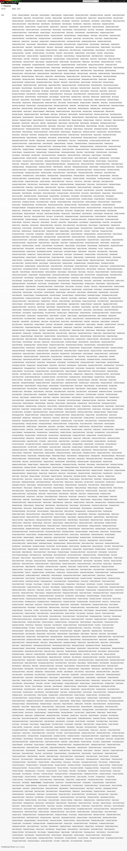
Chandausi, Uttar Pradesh (115, 146)
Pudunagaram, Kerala (73, 622)
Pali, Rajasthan (40, 566)
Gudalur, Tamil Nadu (17, 260)
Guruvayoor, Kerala (44, 269)
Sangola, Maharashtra (113, 677)
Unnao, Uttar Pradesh (103, 794)
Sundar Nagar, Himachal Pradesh (20, 741)
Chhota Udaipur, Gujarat (117, 164)
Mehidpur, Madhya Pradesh (107, 485)
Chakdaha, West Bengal (59, 143)
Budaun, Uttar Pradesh (74, 134)
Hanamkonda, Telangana (116, 272)
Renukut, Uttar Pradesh (17, 663)
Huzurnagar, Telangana (67, 295)
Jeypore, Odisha (65, 321)
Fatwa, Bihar (87, 231)
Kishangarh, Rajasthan (53, 394)
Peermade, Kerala (59, 595)
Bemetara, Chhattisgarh (73, 102)
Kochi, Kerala (15, 397)
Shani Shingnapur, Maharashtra (116, 701)
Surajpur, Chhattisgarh (74, 741)
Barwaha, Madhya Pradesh (56, 94)
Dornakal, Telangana (65, 219)
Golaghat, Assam (32, 254)
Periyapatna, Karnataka (82, 601)
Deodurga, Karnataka (43, 196)
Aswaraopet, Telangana (59, 59)
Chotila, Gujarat (45, 178)
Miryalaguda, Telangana (55, 490)
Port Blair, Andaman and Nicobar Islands (22, 619)
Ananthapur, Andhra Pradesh (104, 41)
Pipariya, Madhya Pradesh (92, 607)
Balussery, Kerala (53, 79)
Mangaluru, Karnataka (120, 470)
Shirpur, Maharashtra (53, 709)
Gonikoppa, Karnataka (90, 254)
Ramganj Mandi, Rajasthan (58, 648)
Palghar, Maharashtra (30, 566)
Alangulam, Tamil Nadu (42, 26)
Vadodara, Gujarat (39, 803)
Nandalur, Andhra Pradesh (53, 525)
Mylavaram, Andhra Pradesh (33, 514)
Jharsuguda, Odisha (28, 324)
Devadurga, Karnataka (32, 199)
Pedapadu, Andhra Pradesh (116, 593)
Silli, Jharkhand (103, 715)
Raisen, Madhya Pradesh (43, 636)
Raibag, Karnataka (41, 633)
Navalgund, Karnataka (85, 537)
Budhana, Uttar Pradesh (86, 134)
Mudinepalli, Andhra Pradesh (19, 502)
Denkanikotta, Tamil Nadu (30, 196)
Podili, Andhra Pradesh (17, 613)
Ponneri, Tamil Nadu (43, 616)
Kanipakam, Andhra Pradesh (43, 353)
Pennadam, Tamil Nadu (106, 595)
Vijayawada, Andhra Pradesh (109, 817)
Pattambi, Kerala (57, 590)
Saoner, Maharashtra (17, 683)
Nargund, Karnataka (94, 531)
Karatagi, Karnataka (51, 362)
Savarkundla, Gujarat (28, 692)
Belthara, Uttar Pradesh (50, 102)
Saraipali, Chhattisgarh (29, 683)
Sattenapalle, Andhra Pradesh (51, 689)
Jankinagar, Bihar (112, 315)
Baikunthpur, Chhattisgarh (70, 73)
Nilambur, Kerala (55, 549)
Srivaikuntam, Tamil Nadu (60, 736)
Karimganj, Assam (31, 365)
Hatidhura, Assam (120, 280)
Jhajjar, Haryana (95, 321)
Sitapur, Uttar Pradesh (89, 724)
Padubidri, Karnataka (52, 560)
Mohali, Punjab (42, 493)
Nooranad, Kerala (112, 552)
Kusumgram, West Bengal (18, 438)
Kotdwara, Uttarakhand (70, 412)
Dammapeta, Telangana (114, 184)
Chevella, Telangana (101, 161)
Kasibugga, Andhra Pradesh (42, 371)
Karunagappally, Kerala (29, 368)
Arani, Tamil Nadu (111, 50)
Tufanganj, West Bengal (98, 782)
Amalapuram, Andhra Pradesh (19, 32)
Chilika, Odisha (119, 167)
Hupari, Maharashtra (17, 295)
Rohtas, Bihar (35, 666)
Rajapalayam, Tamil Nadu (49, 639)
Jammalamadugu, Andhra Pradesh (100, 312)
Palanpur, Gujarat (107, 563)
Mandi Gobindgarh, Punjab (113, 467)
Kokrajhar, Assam (52, 400)
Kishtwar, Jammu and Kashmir (67, 394)
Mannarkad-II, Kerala (96, 473)
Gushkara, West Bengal (55, 269)
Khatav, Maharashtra (80, 388)
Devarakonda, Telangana (58, 199)
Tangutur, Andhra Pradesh (117, 750)
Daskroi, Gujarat (78, 190)
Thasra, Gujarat (76, 762)
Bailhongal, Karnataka (83, 73)
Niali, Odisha (108, 546)
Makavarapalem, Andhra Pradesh (94, 458)
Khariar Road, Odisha (32, 388)
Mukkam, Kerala (68, 502)
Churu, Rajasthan (67, 178)
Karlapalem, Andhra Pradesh (95, 365)
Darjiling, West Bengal (108, 187)
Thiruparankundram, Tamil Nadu (90, 765)
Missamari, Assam (80, 490)
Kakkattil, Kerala (121, 333)
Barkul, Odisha (75, 91)
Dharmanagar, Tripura (50, 207)
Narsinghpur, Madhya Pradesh (45, 534)
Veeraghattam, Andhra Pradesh (84, 808)
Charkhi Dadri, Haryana (101, 152)
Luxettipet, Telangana (77, 447)
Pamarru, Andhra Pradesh (72, 569)
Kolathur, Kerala (101, 400)
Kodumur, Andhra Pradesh (101, 397)
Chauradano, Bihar (35, 155)
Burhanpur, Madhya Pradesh (90, 137)
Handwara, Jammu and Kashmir (19, 275)
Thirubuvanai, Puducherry (18, 765)
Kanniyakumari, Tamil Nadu (70, 356)
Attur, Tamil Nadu (95, 61)
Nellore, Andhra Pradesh (88, 543)
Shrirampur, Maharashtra (67, 712)
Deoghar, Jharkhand (54, 196)
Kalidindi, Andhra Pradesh (99, 336)
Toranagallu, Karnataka (48, 782)
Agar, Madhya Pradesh (81, 18)
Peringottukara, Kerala (30, 601)
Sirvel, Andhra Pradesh (57, 724)
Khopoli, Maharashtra (39, 391)
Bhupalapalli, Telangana (25, 120)
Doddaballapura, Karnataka (71, 216)
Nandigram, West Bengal (18, 528)
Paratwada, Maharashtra (73, 581)
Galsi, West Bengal (91, 237)
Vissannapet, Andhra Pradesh (81, 823)
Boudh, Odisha (33, 134)
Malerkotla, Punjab (107, 461)
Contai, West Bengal (91, 178)
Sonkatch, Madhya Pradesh (38, 733)
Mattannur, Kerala (69, 482)
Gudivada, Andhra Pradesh (68, 260)
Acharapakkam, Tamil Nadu (96, 15)
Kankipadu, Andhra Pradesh (101, 353)
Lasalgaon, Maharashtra (100, 441)
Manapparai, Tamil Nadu (30, 467)
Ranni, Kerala (87, 654)
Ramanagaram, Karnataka (78, 645)
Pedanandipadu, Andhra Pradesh (101, 593)
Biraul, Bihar (70, 126)
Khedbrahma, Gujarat (17, 391)
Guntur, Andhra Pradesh (56, 266)
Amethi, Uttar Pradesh (115, 35)
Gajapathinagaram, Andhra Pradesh (20, 237)
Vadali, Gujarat (115, 800)
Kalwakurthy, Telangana (71, 342)
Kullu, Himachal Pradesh (97, 426)
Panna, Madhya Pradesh (18, 578)
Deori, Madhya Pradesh (86, 196)
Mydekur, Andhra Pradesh (18, 514)
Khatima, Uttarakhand (92, 388)
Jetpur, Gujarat (44, 321)
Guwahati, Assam (67, 269)
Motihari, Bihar (113, 496)
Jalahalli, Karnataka (16, 310)
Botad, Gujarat (24, 134)
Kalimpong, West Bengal (44, 339)
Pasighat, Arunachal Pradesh (34, 587)
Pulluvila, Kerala (29, 625)
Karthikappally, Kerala (17, 368)
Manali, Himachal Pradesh (102, 464)
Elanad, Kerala (58, 225)
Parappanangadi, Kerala (46, 581)
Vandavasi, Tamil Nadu (26, 806)
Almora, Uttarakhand (67, 29)
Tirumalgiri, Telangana (17, 776)
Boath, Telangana (46, 129)
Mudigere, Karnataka (97, 499)
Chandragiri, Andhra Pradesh (82, 149)
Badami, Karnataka (55, 67)
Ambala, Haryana (30, 35)
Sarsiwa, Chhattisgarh (37, 686)
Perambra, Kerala (107, 598)
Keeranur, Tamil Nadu (17, 380)
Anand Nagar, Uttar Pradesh (73, 41)
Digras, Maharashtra (87, 213)
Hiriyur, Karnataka (70, 286)
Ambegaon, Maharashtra (56, 35)
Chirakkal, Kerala (98, 172)
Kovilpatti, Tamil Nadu (89, 417)
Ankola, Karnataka (79, 47)
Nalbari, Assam (47, 523)
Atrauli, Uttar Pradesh (28, 61)
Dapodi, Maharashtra (71, 187)
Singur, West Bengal (49, 721)
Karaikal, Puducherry (68, 359)
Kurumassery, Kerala (53, 435)
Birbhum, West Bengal (79, 126)
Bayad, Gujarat (15, 99)
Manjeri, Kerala (62, 473)
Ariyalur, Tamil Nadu (68, 53)
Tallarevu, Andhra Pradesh (109, 747)
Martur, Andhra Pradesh (86, 479)
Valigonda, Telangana (106, 803)
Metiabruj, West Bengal (80, 488)
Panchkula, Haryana (50, 572)
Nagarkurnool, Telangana (60, 517)
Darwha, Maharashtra (56, 190)
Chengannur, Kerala (43, 158)
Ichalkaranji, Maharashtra (18, 298)
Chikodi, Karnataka (93, 167)
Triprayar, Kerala (59, 782)
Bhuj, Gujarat (15, 120)
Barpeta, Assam (112, 91)
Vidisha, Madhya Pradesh (33, 817)
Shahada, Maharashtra (104, 698)
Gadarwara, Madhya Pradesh (62, 234)
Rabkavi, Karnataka (29, 631)
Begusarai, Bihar (67, 99)
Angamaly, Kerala (115, 44)
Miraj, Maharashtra (43, 490)
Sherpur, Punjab (25, 706)
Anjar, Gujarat (50, 47)
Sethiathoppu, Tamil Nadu (49, 698)
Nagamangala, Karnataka (104, 514)
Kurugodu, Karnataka (30, 435)
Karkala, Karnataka (82, 365)
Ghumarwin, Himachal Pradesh (54, 248)
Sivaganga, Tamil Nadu (101, 724)
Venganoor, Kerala (16, 814)
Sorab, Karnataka (51, 733)
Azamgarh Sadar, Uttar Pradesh (42, 67)
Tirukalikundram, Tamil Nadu (91, 773)
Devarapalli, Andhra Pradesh (73, 199)
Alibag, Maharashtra (73, 26)
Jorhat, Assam (121, 324)
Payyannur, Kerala (119, 590)
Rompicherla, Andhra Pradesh (47, 666)
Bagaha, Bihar (29, 70)
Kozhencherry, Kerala (44, 420)
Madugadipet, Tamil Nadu (89, 453)
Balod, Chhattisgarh (97, 76)
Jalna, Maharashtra (16, 312)
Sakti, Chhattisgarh (68, 671)
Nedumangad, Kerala (93, 540)
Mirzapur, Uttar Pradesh (68, 490)
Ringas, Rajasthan (82, 663)
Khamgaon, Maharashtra (106, 382)
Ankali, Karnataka (59, 47)
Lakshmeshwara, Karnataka (18, 441)
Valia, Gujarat (96, 803)
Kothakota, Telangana (112, 412)
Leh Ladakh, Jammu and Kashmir (33, 444)
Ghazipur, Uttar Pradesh (18, 248)
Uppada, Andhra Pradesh (18, 797)
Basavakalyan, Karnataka (93, 94)
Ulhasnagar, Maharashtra (65, 791)
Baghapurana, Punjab (74, 70)
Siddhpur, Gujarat (101, 712)
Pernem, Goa (105, 601)
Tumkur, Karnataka (42, 785)
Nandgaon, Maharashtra (95, 525)
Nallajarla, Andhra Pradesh (71, 523)
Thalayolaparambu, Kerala (92, 759)
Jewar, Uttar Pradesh (55, 321)
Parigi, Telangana (38, 584)
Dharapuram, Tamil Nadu (71, 204)
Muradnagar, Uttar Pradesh (61, 508)
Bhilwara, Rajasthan (73, 114)
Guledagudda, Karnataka (80, 263)
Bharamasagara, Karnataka (108, 108)
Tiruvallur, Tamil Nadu (17, 779)
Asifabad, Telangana (17, 59)
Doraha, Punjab (54, 219)
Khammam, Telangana (119, 382)
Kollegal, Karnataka (71, 403)
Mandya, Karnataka (54, 470)
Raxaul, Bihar (102, 657)
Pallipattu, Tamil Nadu (17, 569)
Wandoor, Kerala (40, 829)
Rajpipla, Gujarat (82, 642)
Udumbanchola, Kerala (17, 791)
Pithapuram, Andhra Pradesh (75, 610)
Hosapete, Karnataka (77, 289)
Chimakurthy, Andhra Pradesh (19, 169)
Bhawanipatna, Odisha (99, 111)
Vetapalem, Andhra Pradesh (85, 814)
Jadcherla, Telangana (17, 304)
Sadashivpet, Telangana (73, 668)
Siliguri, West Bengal (94, 715)
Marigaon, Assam (38, 479)
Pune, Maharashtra (57, 625)
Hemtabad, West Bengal (77, 283)
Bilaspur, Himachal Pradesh (40, 126)
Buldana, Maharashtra (32, 137)
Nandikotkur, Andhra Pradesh (33, 528)
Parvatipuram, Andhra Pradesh (111, 584)
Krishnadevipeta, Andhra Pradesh (106, 420)
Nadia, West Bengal (82, 514)
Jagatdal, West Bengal (62, 304)
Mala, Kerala (25, 461)
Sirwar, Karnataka (69, 724)
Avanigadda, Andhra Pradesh (68, 64)
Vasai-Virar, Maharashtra (118, 806)
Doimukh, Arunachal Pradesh (86, 216)
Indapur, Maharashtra (93, 298)
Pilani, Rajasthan (31, 607)
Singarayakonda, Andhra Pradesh (20, 721)
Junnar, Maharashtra (88, 327)
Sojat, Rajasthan (70, 727)
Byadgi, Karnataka (41, 140)
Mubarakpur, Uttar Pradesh (49, 499)
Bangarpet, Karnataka (30, 82)
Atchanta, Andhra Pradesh (72, 59)
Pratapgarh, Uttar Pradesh (100, 619)
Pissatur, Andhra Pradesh (46, 610)
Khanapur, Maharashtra (30, 385)
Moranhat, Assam (31, 496)
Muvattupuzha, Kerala (80, 511)
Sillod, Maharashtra (113, 715)
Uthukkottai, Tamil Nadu (30, 800)
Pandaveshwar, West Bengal (86, 572)
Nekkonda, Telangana (32, 543)
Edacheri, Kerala (16, 225)
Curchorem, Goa (78, 181)
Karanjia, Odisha (41, 362)
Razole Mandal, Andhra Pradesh (86, 660)
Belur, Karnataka (62, 102)
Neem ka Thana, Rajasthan (105, 540)
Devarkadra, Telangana (87, 199)
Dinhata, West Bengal (17, 216)
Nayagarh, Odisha (73, 540)
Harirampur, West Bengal (98, 277)
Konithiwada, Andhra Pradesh (65, 406)
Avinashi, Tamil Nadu (82, 64)
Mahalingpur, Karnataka (83, 455)
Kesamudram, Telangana (84, 380)
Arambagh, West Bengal (88, 50)
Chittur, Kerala (115, 175)
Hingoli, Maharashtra (31, 286)
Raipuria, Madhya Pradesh (18, 636)
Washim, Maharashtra (109, 829)
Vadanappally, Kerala (29, 803)
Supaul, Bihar (64, 741)
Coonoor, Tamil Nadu (117, 178)
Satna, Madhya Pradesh (29, 689)
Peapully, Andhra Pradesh (27, 593)
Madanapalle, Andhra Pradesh (62, 450)
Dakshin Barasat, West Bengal (67, 184)
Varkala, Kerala (107, 806)
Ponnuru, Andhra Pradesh (69, 616)
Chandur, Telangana (17, 152)
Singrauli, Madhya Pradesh (36, 721)
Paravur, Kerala (84, 581)
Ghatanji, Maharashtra (104, 245)
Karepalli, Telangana (101, 362)
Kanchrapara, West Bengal (18, 350)
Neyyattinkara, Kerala (86, 546)
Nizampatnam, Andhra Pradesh (78, 552)
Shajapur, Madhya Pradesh (88, 701)
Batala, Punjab (86, 97)
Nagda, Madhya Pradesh (112, 517)
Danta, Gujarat (61, 187)
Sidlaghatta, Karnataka (39, 715)
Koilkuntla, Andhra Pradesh (32, 400)
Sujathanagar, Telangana (117, 736)
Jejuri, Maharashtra (35, 321)
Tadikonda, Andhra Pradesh (113, 744)
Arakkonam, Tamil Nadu (51, 50)
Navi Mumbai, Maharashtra (98, 537)
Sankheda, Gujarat (95, 680)
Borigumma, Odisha (101, 132)
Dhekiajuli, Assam (16, 210)
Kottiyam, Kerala (65, 417)
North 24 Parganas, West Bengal (20, 555)
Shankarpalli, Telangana (46, 703)
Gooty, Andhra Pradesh (102, 254)
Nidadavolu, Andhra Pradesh (19, 549)
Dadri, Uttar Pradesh (32, 184)
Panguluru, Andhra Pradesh (88, 575)
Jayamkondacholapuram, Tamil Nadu (110, 318)
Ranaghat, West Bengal (71, 651)
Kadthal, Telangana (100, 330)
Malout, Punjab (81, 464)
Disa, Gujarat (49, 216)
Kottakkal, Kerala (27, 417)
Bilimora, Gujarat (61, 126)
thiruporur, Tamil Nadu (104, 765)
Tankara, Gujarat (16, 753)
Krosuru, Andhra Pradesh (86, 423)
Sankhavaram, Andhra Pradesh (82, 680)
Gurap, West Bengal (68, 266)
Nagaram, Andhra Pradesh (33, 517)
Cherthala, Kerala (39, 161)
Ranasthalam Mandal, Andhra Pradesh (87, 651)
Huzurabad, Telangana (55, 295)
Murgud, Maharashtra (99, 508)
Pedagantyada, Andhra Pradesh (53, 593)
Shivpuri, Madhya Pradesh (101, 709)
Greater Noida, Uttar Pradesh (104, 257)
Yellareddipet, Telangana (18, 838)
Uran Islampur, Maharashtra (51, 797)
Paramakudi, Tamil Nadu (18, 581)
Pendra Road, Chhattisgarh (93, 595)
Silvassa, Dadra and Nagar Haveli (30, 718)
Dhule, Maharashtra (112, 210)
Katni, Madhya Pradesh (25, 374)
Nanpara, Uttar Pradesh (113, 528)
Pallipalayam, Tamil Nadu (107, 566)
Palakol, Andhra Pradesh (28, 563)
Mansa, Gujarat (24, 476)
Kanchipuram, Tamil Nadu (117, 347)
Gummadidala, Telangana (93, 263)
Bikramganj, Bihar (95, 123)
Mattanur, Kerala (79, 482)
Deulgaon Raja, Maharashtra (19, 199)
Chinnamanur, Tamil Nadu (100, 169)
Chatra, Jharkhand (25, 155)
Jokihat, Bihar (100, 324)
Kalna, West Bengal (27, 342)
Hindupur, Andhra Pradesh (113, 283)
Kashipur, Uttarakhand (17, 371)
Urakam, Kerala (29, 797)
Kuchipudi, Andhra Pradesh (18, 426)
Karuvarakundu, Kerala (52, 368)
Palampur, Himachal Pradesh (84, 563)
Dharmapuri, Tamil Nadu (63, 207)
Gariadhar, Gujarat (115, 242)
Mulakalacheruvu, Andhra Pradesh (116, 502)
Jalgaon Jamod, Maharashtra (111, 310)
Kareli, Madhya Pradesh (73, 362)
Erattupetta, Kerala (115, 225)
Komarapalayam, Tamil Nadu (109, 403)
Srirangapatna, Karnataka (46, 736)
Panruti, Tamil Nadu (30, 578)
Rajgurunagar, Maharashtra (32, 642)
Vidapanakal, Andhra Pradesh (113, 814)
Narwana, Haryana (74, 534)
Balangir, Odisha (16, 76)
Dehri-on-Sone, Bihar (17, 196)
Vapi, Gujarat (59, 806)
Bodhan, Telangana (78, 129)
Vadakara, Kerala (78, 800)
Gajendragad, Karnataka (36, 237)
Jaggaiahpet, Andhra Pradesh (110, 304)
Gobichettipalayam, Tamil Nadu (44, 251)
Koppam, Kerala (16, 409)
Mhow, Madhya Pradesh (18, 490)
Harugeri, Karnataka (28, 280)
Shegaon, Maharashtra (67, 703)
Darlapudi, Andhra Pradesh (18, 190)
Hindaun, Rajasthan (100, 283)
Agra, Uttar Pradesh (118, 18)
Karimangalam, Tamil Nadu (18, 365)
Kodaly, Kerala (55, 397)
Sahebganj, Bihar (39, 671)
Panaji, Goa (27, 572)
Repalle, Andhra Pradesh (31, 663)
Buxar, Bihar (32, 140)
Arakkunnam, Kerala (63, 50)
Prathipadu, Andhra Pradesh (19, 622)
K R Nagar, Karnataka (73, 423)
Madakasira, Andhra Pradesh (36, 450)
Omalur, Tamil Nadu (25, 558)
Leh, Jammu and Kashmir (18, 444)
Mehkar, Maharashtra (17, 488)
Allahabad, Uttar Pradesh (18, 29)
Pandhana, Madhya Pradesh (101, 572)
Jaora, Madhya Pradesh (30, 318)
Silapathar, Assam (74, 715)
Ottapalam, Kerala (84, 558)
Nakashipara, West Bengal (110, 520)
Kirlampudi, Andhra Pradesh (30, 394)
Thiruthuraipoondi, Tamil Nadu (19, 768)
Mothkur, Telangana (103, 496)
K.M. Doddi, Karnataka (91, 394)
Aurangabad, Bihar (26, 64)
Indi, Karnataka (103, 298)
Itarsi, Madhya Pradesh (103, 301)
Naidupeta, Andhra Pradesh (59, 520)
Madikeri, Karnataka (76, 453)
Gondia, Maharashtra (78, 254)
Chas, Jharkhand (16, 155)
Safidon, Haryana (96, 668)
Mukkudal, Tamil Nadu (79, 502)
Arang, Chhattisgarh (100, 50)
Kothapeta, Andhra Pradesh (77, 415)
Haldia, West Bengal (25, 272)
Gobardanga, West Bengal (18, 251)
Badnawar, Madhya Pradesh (105, 67)
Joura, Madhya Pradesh (17, 327)
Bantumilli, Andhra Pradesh (30, 85)
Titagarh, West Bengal (59, 779)
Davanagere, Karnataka (62, 193)
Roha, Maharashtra (16, 666)
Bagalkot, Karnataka (38, 70)
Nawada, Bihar (29, 540)
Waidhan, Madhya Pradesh (111, 826)
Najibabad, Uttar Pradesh (97, 520)
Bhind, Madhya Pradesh (115, 114)
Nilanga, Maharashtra (66, 549)
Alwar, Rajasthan (100, 29)
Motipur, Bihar (26, 499)
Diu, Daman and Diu (58, 216)
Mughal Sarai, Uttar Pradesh (34, 502)
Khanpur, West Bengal (89, 385)
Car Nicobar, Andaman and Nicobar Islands (100, 140)
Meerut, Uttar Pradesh (93, 485)
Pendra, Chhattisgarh (80, 595)
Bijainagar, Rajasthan (52, 123)
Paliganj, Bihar (63, 566)
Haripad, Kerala (74, 277)
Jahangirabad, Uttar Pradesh (63, 307)
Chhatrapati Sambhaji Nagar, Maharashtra (55, 164)
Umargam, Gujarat (111, 791)
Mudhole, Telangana (85, 499)
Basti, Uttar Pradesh (65, 97)
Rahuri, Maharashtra (30, 633)
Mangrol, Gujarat (43, 473)
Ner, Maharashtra (16, 546)
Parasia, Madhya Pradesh (60, 581)
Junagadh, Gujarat (68, 327)
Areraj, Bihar (59, 53)
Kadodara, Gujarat (90, 330)
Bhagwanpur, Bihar (62, 108)
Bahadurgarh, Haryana (17, 73)
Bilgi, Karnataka (52, 126)
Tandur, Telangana (88, 750)
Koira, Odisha (43, 400)
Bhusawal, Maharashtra (38, 120)
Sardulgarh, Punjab (109, 683)
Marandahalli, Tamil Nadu (80, 476)
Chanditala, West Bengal (54, 149)
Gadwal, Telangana (117, 234)
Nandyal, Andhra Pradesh (88, 528)
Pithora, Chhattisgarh (89, 610)
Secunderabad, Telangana (75, 692)
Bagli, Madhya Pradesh (86, 70)
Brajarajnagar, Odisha (43, 134)
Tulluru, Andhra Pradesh (18, 785)
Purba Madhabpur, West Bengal (19, 628)
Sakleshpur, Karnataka (50, 671)
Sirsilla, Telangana (34, 724)
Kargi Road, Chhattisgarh (113, 362)
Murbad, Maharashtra (87, 508)
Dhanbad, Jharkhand (116, 202)
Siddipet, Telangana (112, 712)
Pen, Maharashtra (69, 595)
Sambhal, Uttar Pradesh (18, 677)
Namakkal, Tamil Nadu (111, 523)
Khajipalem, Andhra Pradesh (43, 382)
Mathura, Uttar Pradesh (57, 482)
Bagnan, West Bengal (99, 70)
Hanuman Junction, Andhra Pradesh (60, 275)
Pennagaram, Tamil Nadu (18, 598)
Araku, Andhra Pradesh (75, 50)
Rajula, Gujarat (15, 645)
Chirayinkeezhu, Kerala (28, 175)
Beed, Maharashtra (57, 99)
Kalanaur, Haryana (74, 336)
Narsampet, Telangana (115, 531)
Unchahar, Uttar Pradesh (64, 794)
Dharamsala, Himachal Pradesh (55, 204)
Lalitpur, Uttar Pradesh (64, 441)
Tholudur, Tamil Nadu (117, 768)
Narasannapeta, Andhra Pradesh (20, 531)
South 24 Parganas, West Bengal (72, 733)
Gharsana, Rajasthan (81, 245)
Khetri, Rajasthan (28, 391)
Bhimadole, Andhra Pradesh (86, 114)
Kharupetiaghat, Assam (56, 388)
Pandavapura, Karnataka (72, 572)
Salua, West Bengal (28, 674)
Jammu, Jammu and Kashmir (19, 315)
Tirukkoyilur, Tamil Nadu (105, 773)
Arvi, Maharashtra (58, 56)
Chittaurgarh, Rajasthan (79, 175)
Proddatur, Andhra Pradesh (33, 622)
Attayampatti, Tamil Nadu (52, 61)
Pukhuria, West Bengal (85, 622)
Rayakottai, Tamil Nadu (42, 660)
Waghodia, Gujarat (89, 826)
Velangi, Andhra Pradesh (116, 808)
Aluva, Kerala (91, 29)
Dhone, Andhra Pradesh (58, 210)
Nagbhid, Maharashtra (99, 517)
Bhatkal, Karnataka (50, 111)
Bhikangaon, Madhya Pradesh (31, 114)
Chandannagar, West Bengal (86, 146)
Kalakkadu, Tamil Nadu (49, 336)
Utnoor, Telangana (42, 800)
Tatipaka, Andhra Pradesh (111, 753)
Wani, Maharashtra (50, 829)
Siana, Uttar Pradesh (79, 712)
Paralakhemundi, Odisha (114, 578)
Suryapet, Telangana (39, 744)
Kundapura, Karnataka (77, 429)
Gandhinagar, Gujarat (55, 239)
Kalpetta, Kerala (46, 342)
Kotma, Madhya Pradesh (102, 415)
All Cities (14, 15)
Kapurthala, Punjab (46, 359)
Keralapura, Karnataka (71, 380)
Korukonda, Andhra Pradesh (84, 409)
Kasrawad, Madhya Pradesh (57, 371)
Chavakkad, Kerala (61, 155)
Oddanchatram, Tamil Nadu (89, 555)
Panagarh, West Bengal (17, 572)
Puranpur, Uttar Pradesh (108, 625)
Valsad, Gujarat (15, 806)
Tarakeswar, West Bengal (60, 753)
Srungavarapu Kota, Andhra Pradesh (89, 736)
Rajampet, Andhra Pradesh (18, 639)
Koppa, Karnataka (110, 406)
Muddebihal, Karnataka (62, 499)
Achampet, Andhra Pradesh (81, 15)
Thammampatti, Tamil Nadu (19, 762)
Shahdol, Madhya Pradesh (18, 701)
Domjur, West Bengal (113, 216)
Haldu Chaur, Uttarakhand (38, 272)
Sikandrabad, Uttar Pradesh (53, 715)
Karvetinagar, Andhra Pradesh (67, 368)
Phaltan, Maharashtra (86, 604)
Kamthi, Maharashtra (63, 347)
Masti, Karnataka (16, 482)
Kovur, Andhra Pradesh (101, 417)
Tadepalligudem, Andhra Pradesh (81, 744)
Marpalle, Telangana (75, 479)
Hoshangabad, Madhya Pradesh (111, 289)
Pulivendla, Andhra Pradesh (111, 622)
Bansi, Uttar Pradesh (97, 82)
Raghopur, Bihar (86, 631)
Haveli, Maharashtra (31, 283)
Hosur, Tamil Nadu (38, 292)
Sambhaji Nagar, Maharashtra (113, 674)
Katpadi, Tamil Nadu (37, 374)
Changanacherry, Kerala (29, 152)
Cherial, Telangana (115, 158)
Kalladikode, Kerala (80, 339)
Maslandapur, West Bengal (109, 479)
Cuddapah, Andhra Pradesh (31, 181)
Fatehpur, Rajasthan (64, 231)
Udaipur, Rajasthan (16, 788)
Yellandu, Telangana (106, 835)
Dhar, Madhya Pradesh (41, 204)
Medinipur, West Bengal (71, 485)
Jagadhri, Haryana (40, 304)
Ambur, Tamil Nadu (103, 35)
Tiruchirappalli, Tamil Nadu (75, 773)
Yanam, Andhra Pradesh (113, 832)
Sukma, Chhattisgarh (17, 738)
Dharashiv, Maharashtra (83, 204)
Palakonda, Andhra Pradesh (42, 563)
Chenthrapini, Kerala (104, 158)
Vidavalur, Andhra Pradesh (18, 817)
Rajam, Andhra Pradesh (118, 636)
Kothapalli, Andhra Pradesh (46, 415)
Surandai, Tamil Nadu (86, 741)
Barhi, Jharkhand (36, 91)
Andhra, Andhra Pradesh (70, 44)
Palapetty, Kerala (117, 563)
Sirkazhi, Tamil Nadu (80, 721)
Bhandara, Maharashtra (83, 108)
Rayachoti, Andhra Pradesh (113, 657)
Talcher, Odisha (44, 747)
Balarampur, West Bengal (28, 76)
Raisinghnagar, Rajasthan (56, 636)
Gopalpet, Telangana (31, 257)
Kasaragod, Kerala (90, 368)
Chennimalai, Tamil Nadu (67, 158)
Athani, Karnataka (102, 59)
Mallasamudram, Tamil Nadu (69, 464)
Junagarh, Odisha (78, 327)
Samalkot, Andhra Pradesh (53, 674)
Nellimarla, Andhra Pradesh (73, 543)
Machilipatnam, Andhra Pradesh (19, 450)
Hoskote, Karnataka (27, 292)
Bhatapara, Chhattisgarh (38, 111)
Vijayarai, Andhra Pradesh (95, 817)
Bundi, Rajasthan (42, 137)
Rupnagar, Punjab (53, 668)
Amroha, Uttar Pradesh (88, 38)
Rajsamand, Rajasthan (115, 642)
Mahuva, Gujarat (71, 458)
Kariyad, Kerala (53, 365)
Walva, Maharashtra (17, 829)
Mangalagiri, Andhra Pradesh (83, 470)
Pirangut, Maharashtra (17, 610)
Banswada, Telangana (108, 82)
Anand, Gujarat (34, 41)
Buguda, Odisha (97, 134)
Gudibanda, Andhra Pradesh (53, 260)
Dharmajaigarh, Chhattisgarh (19, 207)
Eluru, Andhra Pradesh (81, 225)
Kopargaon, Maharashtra (98, 406)
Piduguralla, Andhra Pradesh (19, 607)
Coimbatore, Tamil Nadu (78, 178)
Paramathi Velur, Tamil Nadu (32, 581)
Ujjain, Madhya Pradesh (51, 791)
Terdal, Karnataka (114, 756)
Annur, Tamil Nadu (116, 47)
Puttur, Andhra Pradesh (108, 628)
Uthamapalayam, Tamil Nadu (107, 797)
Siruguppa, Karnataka (45, 724)
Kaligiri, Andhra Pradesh (18, 339)
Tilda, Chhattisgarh (81, 771)
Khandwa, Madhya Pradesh (66, 385)
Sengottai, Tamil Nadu (91, 695)
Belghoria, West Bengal (100, 99)
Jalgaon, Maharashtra (98, 310)
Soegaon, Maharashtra (59, 727)
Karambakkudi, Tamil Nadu (93, 359)
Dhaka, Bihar (53, 202)
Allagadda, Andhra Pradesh (112, 26)
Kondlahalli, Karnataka (31, 406)
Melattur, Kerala (37, 488)
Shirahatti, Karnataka (31, 709)
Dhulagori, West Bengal (100, 210)
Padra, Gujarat (29, 560)
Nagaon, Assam (115, 514)
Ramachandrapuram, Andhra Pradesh (61, 645)
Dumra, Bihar (54, 222)
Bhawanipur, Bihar (110, 111)
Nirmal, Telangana (52, 552)
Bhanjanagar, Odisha (95, 108)
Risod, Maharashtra (104, 663)
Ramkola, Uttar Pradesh (93, 648)
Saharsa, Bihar (30, 671)
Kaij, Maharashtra (37, 333)
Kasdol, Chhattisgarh (101, 368)
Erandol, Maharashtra (104, 225)
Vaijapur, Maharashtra (61, 803)
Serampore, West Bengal (35, 698)
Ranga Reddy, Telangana (18, 654)
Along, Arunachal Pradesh (80, 29)
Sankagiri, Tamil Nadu (26, 680)
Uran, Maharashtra (39, 797)
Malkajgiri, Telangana (33, 464)
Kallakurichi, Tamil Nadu (92, 339)
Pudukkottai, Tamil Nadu (61, 622)
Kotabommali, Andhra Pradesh (40, 412)
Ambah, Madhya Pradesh (92, 32)
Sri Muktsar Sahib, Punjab (118, 733)
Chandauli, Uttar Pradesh (101, 146)
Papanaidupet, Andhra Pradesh (71, 578)
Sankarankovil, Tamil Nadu (40, 680)
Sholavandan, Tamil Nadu (115, 709)
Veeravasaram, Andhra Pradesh (101, 808)
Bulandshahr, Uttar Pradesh (109, 134)
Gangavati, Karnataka (32, 242)
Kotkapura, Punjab (90, 415)
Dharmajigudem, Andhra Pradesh (35, 207)
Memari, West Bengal (58, 488)
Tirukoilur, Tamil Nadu (118, 773)
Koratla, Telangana (47, 409)
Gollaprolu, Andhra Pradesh (44, 254)
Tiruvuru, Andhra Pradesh (46, 779)
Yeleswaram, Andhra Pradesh (93, 835)
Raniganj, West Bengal (39, 654)
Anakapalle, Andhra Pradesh (110, 38)
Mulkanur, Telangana (29, 505)
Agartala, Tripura (92, 18)
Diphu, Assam (27, 216)
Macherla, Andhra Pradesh (106, 447)
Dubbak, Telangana (16, 222)
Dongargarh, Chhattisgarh (31, 219)
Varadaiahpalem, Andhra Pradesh (72, 806)
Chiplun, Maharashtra (72, 172)
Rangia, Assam (29, 654)
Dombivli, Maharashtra (100, 216)
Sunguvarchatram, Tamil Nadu (52, 741)
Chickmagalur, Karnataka (31, 167)
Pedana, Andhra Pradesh (85, 593)
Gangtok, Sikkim (55, 242)
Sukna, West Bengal (28, 738)
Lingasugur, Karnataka (65, 444)
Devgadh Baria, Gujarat (111, 199)
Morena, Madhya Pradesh (51, 496)
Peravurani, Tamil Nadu (17, 601)
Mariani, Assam (28, 479)
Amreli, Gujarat (68, 38)
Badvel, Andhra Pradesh (18, 70)
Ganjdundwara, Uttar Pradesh (76, 242)
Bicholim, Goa (99, 120)
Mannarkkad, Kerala (108, 473)
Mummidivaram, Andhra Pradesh (99, 505)
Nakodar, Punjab (27, 523)
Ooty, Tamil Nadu (50, 558)
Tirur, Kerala (91, 776)
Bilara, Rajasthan (16, 126)
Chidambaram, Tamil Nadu (45, 167)
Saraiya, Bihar (39, 683)
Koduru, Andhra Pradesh (18, 400)
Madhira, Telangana (17, 453)
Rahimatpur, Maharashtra (18, 633)
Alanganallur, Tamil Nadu (108, 24)
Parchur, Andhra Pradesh (18, 584)
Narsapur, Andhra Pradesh (18, 534)
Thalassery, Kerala (79, 759)
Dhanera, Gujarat (16, 204)
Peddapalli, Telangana (32, 595)
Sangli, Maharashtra (101, 677)
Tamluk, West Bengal (77, 750)
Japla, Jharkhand (41, 318)
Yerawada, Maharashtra (70, 838)
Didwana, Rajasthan (76, 213)
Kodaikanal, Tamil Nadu (36, 397)
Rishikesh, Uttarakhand (93, 663)
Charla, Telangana (113, 152)
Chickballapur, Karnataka (18, 167)
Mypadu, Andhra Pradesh (48, 514)
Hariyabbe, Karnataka (111, 277)
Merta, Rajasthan (69, 488)
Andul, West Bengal (94, 44)
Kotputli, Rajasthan (16, 417)
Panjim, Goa (109, 575)
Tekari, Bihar (42, 756)
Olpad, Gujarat (15, 558)
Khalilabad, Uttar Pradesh (71, 382)
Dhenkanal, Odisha (26, 210)
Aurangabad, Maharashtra (38, 64)
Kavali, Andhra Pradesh (17, 377)
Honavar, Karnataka (30, 289)
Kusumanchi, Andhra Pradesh (104, 435)
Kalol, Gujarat (37, 342)
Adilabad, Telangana (17, 18)
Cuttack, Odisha (87, 181)
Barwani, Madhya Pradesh (80, 94)
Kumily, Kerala (29, 429)
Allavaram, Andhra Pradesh (32, 29)
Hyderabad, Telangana (80, 295)
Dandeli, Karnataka (39, 187)
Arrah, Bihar (100, 53)
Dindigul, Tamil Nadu (119, 213)
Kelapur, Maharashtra (38, 380)
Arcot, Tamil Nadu (50, 53)
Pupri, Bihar (97, 625)
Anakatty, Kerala (16, 41)
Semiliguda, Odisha (53, 695)
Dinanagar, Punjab (108, 213)
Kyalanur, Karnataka (53, 438)
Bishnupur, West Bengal (111, 126)
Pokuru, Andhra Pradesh (43, 613)
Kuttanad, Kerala (30, 438)
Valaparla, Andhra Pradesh (84, 803)
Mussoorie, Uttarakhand (43, 511)
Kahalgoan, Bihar (27, 333)
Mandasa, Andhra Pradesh (86, 467)
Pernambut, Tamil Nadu (95, 601)
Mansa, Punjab (15, 476)
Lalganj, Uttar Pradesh (32, 441)
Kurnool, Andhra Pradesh (112, 432)
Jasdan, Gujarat (50, 318)
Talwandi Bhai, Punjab (52, 750)
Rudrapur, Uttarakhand (17, 668)
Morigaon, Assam (63, 496)
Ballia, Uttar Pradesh (86, 76)
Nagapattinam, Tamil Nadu (18, 517)
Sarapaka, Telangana (85, 683)
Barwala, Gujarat (68, 94)
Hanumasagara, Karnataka (77, 275)
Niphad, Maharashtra (27, 552)
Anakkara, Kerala (25, 41)
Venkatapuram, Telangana (61, 814)
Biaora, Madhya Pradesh (64, 120)
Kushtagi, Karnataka (91, 435)
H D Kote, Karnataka (65, 283)
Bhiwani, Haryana (39, 117)
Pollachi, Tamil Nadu (70, 613)
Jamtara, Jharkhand (54, 315)
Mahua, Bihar (53, 458)
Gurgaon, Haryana (104, 266)
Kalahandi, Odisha (38, 336)
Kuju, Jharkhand (60, 426)
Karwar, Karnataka (80, 368)
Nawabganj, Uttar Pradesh (18, 540)
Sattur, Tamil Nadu (64, 689)
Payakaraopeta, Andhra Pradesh (105, 590)
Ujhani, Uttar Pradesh (40, 791)
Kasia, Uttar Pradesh (29, 371)
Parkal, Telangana (80, 584)
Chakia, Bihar (70, 143)
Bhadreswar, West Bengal (40, 108)
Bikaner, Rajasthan (84, 123)
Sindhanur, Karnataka (72, 718)
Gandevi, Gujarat (33, 239)
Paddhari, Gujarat (118, 558)
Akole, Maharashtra (66, 24)
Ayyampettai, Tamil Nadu (18, 67)
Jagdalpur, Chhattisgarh (86, 304)
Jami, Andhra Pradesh (50, 312)
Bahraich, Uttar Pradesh (30, 73)
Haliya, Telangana (62, 272)
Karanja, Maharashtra (31, 362)
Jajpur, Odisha (95, 307)
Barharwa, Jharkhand (26, 91)
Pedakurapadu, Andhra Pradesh (70, 593)
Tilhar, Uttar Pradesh (93, 771)
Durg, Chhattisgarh (83, 222)
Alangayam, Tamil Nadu (18, 26)
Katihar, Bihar (15, 374)
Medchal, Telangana (59, 485)
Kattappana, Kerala (88, 374)
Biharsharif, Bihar (26, 123)
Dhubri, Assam (89, 210)
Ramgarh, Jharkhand (70, 648)
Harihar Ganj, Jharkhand (63, 277)
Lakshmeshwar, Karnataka (113, 438)
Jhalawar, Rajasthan (105, 321)
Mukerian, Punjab (47, 502)
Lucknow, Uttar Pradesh (55, 447)
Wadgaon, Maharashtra (77, 826)
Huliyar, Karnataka (81, 292)
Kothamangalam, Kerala (18, 415)
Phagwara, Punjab (64, 604)
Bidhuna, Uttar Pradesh (118, 120)
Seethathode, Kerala (17, 695)
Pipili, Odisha (103, 607)
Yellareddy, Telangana (31, 838)
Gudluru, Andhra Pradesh (112, 260)
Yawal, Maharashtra (29, 835)
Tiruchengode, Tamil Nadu (61, 773)
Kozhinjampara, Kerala (66, 420)
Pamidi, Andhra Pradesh (86, 569)
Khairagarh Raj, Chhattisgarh (28, 382)
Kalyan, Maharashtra (95, 342)
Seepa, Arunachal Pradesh (99, 692)
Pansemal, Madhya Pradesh (43, 578)
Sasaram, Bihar (47, 686)
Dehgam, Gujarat (106, 193)
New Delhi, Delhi (51, 546)
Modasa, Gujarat (103, 490)
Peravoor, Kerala (117, 598)
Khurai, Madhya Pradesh (60, 391)
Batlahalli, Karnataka (105, 97)
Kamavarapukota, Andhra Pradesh (105, 345)
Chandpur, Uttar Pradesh (68, 149)
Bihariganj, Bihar (16, 123)
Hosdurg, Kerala (98, 289)
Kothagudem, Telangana (100, 412)
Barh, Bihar (103, 88)
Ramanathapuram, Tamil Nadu (93, 645)
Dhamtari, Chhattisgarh (91, 202)
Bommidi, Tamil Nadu (54, 132)
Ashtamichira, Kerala (109, 56)
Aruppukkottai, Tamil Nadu (46, 56)
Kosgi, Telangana (106, 409)
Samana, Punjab (65, 674)
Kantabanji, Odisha (103, 356)
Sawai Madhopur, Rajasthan (52, 692)
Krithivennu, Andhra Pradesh (60, 423)
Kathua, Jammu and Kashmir (99, 371)
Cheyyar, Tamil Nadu (113, 161)
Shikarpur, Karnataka (60, 706)
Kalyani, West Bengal (17, 345)
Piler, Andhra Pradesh (42, 607)
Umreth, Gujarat (40, 794)
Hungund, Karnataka (103, 292)
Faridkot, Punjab (16, 231)
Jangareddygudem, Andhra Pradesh (87, 315)
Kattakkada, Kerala (78, 374)
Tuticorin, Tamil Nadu (117, 785)
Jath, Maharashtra (59, 318)
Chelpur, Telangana (96, 155)
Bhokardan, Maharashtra (78, 117)
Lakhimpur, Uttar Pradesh (66, 438)
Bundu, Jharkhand (52, 137)
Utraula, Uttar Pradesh (54, 800)
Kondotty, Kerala (42, 406)
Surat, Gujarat (96, 741)
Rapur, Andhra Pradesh (97, 654)
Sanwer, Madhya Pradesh (119, 680)
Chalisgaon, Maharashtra (18, 146)
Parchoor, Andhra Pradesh (108, 581)
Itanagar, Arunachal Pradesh (89, 301)
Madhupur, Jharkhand (50, 453)
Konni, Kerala (77, 406)
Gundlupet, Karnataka (30, 266)
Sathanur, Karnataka (82, 686)
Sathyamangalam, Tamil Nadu (108, 686)
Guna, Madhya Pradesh (17, 266)
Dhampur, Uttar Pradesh (78, 202)
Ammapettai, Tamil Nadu (44, 38)
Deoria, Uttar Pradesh (99, 196)
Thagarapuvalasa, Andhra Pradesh (42, 759)
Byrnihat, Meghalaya (62, 140)
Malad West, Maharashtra (36, 461)
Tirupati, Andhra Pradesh (44, 776)
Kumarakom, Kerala (109, 426)
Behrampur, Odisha (77, 99)
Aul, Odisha (118, 61)
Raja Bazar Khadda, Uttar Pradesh (72, 636)
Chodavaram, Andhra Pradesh (19, 178)
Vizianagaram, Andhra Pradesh (106, 823)
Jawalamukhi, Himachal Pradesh (92, 318)
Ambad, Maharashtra (80, 32)
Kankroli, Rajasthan (113, 353)
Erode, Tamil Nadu (27, 228)
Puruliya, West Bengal (50, 628)
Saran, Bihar (47, 683)
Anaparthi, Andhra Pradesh (18, 44)
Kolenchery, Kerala (16, 403)
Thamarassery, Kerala (117, 759)
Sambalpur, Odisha (100, 674)
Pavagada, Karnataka (91, 590)
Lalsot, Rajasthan (75, 441)
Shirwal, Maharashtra (76, 709)
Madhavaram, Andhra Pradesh (100, 450)
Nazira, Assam (82, 540)
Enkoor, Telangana (93, 225)
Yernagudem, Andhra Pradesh (97, 838)
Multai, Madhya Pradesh (62, 505)
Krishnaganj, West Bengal (18, 423)
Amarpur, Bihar (69, 32)
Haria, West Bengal (28, 277)
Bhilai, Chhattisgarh (44, 114)
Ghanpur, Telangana (70, 245)
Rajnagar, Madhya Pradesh (55, 642)
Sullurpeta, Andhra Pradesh (50, 738)
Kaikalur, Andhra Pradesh (49, 333)
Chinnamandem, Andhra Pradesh (84, 169)
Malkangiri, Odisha (44, 464)
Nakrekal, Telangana (37, 523)
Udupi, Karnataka (29, 791)
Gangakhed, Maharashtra (67, 239)
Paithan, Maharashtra (64, 560)
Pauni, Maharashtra (79, 590)
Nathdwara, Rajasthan (29, 537)
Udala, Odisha (26, 788)
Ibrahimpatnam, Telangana (94, 295)
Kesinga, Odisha (112, 380)
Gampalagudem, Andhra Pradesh (105, 237)
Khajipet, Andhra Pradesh (57, 382)
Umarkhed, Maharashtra (18, 794)
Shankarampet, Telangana (18, 703)
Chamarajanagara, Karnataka (59, 146)
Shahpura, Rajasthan (64, 701)
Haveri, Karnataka (42, 283)
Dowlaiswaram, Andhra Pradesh (79, 219)
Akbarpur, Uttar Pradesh (118, 21)
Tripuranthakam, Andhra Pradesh (73, 782)
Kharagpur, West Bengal (102, 385)
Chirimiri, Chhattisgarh (40, 175)
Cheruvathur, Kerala (76, 161)
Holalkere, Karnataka (119, 286)
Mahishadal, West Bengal (34, 458)
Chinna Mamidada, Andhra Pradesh (66, 169)
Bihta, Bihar (43, 123)
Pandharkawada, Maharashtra (117, 572)
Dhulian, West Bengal (17, 213)
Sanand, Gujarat (29, 677)
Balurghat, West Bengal (41, 79)
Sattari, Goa (40, 689)
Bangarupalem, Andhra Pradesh (44, 82)
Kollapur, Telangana (60, 403)
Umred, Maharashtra (30, 794)
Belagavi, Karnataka (88, 99)
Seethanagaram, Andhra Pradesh (116, 692)
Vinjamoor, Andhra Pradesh (82, 820)
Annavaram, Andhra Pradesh (92, 47)
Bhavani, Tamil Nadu (76, 111)
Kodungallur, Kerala (114, 397)
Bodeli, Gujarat (68, 129)
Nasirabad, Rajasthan (110, 534)
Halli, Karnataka (82, 272)
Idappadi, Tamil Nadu (47, 298)
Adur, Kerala (48, 18)
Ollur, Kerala (114, 555)
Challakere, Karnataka (31, 146)
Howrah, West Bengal (49, 292)
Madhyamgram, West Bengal (63, 453)
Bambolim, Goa (62, 79)
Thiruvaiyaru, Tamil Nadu (35, 768)
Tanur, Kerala (38, 753)
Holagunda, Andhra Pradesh (105, 286)
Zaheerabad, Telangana (33, 841)
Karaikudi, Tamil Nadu (80, 359)
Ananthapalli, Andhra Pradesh (89, 41)
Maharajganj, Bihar (95, 455)
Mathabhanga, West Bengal (28, 482)
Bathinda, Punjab (95, 97)
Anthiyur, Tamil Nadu (17, 50)
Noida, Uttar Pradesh (92, 552)
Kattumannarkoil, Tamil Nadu (102, 374)
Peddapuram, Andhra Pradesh (46, 595)
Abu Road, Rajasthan (44, 15)
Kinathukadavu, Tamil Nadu (105, 391)
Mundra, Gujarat (27, 508)
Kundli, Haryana (97, 429)
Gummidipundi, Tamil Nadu (107, 263)
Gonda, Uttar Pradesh (57, 254)
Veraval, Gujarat (73, 814)
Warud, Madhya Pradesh (97, 829)
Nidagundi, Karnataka (33, 549)
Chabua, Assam (115, 140)
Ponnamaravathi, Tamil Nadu (30, 616)
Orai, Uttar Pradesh (60, 558)
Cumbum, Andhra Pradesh (58, 181)
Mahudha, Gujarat (62, 458)
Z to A (18, 9)
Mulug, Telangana (74, 505)
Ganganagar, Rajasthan (80, 239)
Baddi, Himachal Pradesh (81, 67)
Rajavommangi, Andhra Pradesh (90, 639)
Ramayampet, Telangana (18, 648)
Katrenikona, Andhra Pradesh (65, 374)
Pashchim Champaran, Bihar (18, 587)
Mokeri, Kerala (82, 493)
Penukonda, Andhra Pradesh (69, 598)
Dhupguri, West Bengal (29, 213)
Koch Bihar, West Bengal (111, 394)
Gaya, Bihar (37, 245)
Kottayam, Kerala (47, 417)
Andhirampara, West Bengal (55, 44)
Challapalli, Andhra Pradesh (44, 146)
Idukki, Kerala (64, 298)
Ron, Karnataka (59, 666)
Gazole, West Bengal (47, 245)
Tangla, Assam (105, 750)
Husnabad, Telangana (29, 295)
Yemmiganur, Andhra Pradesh (46, 838)
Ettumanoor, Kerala (60, 228)
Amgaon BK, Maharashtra (18, 38)
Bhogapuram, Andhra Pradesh (52, 117)
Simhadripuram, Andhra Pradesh (47, 718)
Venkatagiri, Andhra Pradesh (29, 814)
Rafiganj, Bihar (77, 631)
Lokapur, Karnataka (88, 444)
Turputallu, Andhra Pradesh (91, 785)
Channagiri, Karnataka (41, 152)
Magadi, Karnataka (32, 455)
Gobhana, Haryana (31, 251)
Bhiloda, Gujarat (63, 114)
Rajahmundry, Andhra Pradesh (89, 636)
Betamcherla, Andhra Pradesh (61, 105)
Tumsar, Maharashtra (54, 785)
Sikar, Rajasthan (65, 715)
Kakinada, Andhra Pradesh (109, 333)
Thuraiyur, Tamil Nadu (51, 771)
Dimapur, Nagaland (98, 213)
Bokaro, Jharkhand (16, 132)
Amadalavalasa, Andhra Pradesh (113, 29)
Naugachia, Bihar (48, 537)
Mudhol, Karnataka (74, 499)
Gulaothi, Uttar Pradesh (55, 263)
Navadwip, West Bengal (72, 537)
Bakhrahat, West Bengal (104, 73)
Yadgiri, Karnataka (65, 832)
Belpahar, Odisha (27, 102)
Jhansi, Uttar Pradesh (17, 324)
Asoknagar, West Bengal (46, 59)
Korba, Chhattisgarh (58, 409)
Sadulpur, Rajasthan (85, 668)
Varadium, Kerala (86, 806)
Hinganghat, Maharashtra (18, 286)
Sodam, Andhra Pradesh (47, 727)
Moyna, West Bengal (36, 499)
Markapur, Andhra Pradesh (61, 479)
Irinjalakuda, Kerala (45, 301)
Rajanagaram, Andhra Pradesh (34, 639)
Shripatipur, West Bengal (53, 712)
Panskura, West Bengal (57, 578)
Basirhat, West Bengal (30, 97)
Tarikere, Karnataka (86, 753)
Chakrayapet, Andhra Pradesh (96, 143)
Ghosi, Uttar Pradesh (40, 248)
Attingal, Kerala (86, 61)
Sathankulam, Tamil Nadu (70, 686)
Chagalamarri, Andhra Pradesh (19, 143)
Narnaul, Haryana (104, 531)
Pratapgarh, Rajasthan (113, 619)
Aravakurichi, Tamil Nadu (38, 53)
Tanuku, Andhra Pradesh (27, 753)
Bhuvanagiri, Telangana (51, 120)
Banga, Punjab (111, 79)
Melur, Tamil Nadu (47, 488)
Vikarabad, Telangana (17, 820)
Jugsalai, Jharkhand (57, 327)
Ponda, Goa (98, 613)
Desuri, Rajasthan (110, 196)
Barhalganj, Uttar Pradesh (114, 88)
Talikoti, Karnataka (71, 747)
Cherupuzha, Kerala (65, 161)
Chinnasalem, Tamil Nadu (113, 169)
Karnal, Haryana (119, 365)
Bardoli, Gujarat (74, 88)
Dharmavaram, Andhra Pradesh (77, 207)
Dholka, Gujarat (36, 210)
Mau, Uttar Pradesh (88, 482)
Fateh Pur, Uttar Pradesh (76, 231)
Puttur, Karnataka (97, 628)
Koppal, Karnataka (119, 406)
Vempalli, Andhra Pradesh (83, 811)
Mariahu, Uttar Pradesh (17, 479)
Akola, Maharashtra (56, 24)
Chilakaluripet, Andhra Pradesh (107, 167)
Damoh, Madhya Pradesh (18, 187)
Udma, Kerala (98, 788)
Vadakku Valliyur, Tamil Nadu (103, 800)
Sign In (120, 1)
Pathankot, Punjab (103, 587)
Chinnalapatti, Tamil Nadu (50, 169)
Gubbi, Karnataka (117, 257)
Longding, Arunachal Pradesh (19, 447)
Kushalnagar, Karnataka (65, 435)
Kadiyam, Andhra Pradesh (78, 330)
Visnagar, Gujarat (68, 823)
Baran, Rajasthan (16, 88)
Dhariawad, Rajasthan (96, 204)
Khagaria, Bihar (15, 382)
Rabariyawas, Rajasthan (17, 631)
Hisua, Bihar (86, 286)
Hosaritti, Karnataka (87, 289)
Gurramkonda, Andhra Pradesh (117, 266)
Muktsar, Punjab (89, 502)
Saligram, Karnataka (90, 671)
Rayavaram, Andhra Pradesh (56, 660)
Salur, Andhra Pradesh (40, 674)
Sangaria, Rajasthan (90, 677)
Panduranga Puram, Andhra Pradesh (72, 575)
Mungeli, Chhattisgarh (38, 508)
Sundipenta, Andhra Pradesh (36, 741)
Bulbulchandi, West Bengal (18, 137)
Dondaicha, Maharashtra (18, 219)
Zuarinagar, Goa (88, 841)
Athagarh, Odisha (84, 59)
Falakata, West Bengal (99, 228)
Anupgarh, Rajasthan (28, 50)
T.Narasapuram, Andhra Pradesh (95, 779)
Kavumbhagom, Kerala (74, 377)
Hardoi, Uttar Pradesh (17, 277)
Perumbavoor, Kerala (115, 601)
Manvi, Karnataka (45, 476)
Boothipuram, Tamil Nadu (89, 132)
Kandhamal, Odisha (31, 350)
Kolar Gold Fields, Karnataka (74, 400)
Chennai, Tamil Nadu (54, 158)
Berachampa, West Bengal (115, 102)
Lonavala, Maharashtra (111, 444)
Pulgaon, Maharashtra (98, 622)
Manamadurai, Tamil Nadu (116, 464)
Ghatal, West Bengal (92, 245)
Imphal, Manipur (83, 298)
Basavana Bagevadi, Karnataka (108, 94)
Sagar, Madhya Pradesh (107, 668)
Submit (109, 1)
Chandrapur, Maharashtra (111, 149)
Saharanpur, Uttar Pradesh (18, 671)
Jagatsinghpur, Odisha (74, 304)
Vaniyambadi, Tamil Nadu (40, 806)
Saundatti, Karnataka (101, 689)
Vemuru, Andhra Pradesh (110, 811)
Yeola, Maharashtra (59, 838)
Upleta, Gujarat (113, 794)
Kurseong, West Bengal (17, 435)
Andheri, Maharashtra (42, 44)
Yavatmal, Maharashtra (17, 835)
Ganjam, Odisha (64, 242)
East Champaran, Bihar (116, 222)
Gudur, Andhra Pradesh (17, 263)
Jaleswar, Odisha (87, 310)
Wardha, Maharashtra (73, 829)
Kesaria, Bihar (94, 380)
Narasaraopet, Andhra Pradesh (53, 531)
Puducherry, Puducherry (47, 622)
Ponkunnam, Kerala (16, 616)
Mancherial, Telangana (57, 467)
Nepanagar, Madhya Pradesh (112, 543)
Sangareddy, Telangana (78, 677)
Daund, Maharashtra (27, 193)
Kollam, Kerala (50, 403)
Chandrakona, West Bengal (97, 149)
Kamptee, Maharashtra (41, 347)
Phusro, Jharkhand (113, 604)
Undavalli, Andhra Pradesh (78, 794)
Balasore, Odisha (39, 76)
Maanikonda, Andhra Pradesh (91, 447)
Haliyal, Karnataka (72, 272)
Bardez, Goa (66, 88)
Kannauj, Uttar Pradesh (56, 356)
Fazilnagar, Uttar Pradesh (106, 231)
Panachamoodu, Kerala (111, 569)
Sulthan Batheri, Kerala (77, 738)
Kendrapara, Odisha (50, 380)
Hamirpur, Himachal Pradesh (102, 272)
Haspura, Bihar (87, 280)
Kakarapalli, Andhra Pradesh (85, 333)
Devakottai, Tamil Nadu (45, 199)
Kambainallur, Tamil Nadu (18, 347)
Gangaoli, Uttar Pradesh (93, 239)
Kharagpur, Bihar (113, 385)
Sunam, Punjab (109, 738)
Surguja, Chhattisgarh (17, 744)
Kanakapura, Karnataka (86, 347)
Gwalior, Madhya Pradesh (79, 269)
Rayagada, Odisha (31, 660)
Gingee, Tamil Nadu (82, 248)
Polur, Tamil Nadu (81, 613)
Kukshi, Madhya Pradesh (72, 426)
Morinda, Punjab (73, 496)
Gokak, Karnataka (113, 251)
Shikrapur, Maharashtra (86, 706)
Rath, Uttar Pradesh (17, 657)
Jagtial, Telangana (50, 307)
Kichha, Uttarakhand (93, 391)
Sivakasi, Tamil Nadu (17, 727)
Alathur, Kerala (63, 26)
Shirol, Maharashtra (42, 709)
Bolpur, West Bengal (27, 132)
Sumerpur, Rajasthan (99, 738)
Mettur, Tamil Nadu (118, 488)
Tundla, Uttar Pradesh (65, 785)
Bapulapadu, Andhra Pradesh (69, 85)
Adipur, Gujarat (27, 18)
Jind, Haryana (49, 324)
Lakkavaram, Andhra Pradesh (99, 438)
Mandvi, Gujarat (44, 470)
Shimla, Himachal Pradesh (111, 706)
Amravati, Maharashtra (57, 38)
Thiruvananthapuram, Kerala (49, 768)
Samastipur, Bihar (75, 674)
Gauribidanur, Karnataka (27, 245)
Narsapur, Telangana (31, 534)
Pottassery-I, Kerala (64, 619)
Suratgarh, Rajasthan (106, 741)
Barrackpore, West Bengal (18, 94)
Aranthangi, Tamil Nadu (17, 53)
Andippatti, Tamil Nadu (82, 44)
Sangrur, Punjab (16, 680)
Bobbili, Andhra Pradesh (57, 129)
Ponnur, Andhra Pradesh (55, 616)
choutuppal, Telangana (56, 178)
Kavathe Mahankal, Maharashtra (32, 377)
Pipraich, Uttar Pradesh (113, 607)
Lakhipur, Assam (77, 438)
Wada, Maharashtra (53, 826)
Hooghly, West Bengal (52, 289)
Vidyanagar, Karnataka (45, 817)
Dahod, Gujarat (54, 184)
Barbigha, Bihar (49, 88)
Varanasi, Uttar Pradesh (96, 806)
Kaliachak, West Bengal (85, 336)
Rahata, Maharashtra (108, 631)
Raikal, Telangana (85, 633)
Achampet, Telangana (68, 15)
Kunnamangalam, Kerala (29, 432)
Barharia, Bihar (15, 91)
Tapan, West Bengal (47, 753)
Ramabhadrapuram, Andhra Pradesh (42, 645)
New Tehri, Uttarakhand (62, 546)
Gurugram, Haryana (17, 269)
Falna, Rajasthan (110, 228)
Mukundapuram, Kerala (100, 502)
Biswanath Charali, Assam (18, 129)
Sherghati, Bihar (16, 706)
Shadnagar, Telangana (80, 698)
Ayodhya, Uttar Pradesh (111, 64)
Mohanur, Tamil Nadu (52, 493)
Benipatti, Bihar (95, 102)
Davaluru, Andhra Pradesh (49, 193)
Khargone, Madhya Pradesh (19, 388)
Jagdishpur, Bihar (97, 304)
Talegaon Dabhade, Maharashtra (57, 747)
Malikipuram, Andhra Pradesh (19, 464)
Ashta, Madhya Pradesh (97, 56)
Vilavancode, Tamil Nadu (56, 820)
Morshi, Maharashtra (92, 496)
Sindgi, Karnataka (61, 718)
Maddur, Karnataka (75, 450)
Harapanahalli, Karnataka (102, 275)
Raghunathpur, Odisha (97, 631)
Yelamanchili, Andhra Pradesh (43, 835)
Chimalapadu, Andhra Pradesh (35, 169)
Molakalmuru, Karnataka (93, 493)
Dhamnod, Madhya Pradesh (64, 202)
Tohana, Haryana (16, 782)
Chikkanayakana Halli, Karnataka (80, 167)
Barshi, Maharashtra (31, 94)
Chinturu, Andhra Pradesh (59, 172)
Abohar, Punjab (34, 15)
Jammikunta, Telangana (115, 312)
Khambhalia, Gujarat (84, 382)
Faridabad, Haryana (120, 228)
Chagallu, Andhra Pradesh (35, 143)
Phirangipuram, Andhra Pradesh (100, 604)
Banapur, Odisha (103, 79)
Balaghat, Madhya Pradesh (118, 73)
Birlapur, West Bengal (92, 126)
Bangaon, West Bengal (17, 82)
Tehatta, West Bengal (32, 756)
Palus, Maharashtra (38, 569)
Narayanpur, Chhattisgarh (82, 531)
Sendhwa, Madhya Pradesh (66, 695)
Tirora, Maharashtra (26, 773)
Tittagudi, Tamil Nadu (81, 779)
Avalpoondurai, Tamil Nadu (52, 64)
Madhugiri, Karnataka (38, 453)
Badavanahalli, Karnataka (68, 67)
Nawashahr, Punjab (63, 540)
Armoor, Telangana (90, 53)
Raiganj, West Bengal (62, 633)
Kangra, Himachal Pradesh (109, 350)
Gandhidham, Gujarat (43, 239)
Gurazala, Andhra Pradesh (81, 266)
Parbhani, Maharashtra (95, 581)
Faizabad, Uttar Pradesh (86, 228)
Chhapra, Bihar (15, 164)
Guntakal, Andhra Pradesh (43, 266)
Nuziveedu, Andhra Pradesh (74, 555)
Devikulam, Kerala (16, 202)
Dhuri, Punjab (40, 213)
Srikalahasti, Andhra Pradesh (103, 733)
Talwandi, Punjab (41, 750)
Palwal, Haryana (48, 569)
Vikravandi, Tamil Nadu (42, 820)
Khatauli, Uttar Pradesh (68, 388)
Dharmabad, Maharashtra (109, 204)
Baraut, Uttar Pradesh (39, 88)
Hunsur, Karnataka (114, 292)
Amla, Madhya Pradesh (31, 38)
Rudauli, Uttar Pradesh (112, 666)
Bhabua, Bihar (94, 105)
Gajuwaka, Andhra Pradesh (63, 237)
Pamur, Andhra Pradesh (98, 569)
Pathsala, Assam (31, 590)
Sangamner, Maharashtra (65, 677)
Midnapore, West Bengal (31, 490)
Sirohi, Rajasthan (91, 721)
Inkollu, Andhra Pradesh (33, 301)
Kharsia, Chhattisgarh (44, 388)
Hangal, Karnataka (33, 275)
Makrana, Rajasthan (108, 458)
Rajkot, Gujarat (44, 642)
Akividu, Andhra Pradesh (33, 24)
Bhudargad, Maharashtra (117, 117)
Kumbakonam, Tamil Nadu (18, 429)
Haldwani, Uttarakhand (50, 272)
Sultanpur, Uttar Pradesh (65, 738)
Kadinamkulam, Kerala (52, 330)
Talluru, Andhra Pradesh (18, 750)
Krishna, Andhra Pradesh (91, 420)
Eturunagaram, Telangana (73, 228)
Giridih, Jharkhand (92, 248)
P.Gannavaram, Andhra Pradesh (51, 604)
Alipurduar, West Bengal (98, 26)
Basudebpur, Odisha (76, 97)
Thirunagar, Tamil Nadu (60, 765)
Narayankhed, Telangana (68, 531)
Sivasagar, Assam (28, 727)
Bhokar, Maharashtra (66, 117)
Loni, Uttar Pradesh (32, 447)
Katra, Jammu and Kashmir (50, 374)
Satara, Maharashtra (57, 686)
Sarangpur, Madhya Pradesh (71, 683)
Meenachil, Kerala (82, 485)
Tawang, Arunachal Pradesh (19, 756)
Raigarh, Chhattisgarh (74, 633)
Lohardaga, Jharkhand (77, 444)
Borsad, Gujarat (16, 134)
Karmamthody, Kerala (109, 365)
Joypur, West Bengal (46, 327)
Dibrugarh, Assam (65, 213)
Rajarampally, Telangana (62, 639)
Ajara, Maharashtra (85, 21)
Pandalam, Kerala (61, 572)
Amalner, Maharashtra (33, 32)
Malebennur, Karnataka (83, 461)
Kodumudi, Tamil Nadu (88, 397)
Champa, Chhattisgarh (73, 146)
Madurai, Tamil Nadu (117, 453)
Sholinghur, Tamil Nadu (17, 712)
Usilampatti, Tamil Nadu (93, 797)
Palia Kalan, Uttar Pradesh (52, 566)
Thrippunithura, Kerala (30, 771)
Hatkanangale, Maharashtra (18, 283)
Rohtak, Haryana (26, 666)
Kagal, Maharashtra (16, 333)
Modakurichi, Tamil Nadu (91, 490)
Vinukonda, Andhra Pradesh (97, 820)
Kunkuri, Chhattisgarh (17, 432)
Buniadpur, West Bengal (63, 137)
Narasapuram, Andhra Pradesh (36, 531)
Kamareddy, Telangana (89, 345)
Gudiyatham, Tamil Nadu (82, 260)
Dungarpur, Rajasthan (73, 222)
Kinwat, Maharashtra (17, 394)
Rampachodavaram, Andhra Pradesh (33, 651)
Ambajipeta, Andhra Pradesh (107, 32)
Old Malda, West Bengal (103, 555)
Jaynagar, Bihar (15, 321)
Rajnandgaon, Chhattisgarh (70, 642)
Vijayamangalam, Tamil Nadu (68, 817)
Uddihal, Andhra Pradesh (52, 788)
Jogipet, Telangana (90, 324)
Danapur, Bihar (29, 187)
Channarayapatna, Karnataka (68, 152)
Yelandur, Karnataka (56, 835)
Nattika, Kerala (39, 537)
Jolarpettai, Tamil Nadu (110, 324)
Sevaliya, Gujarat (61, 698)
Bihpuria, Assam (35, 123)
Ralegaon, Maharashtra (26, 645)
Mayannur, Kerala (121, 482)
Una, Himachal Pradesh (51, 794)
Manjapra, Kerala (53, 473)
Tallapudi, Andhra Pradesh (95, 747)
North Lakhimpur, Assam (35, 555)
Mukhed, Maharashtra (58, 502)
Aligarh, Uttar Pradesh (85, 26)
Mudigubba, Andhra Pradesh (110, 499)
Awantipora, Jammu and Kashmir (96, 64)
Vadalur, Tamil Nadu (17, 803)
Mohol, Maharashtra (64, 493)
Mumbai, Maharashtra (85, 505)
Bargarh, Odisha (96, 88)
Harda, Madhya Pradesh (116, 275)
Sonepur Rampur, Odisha (114, 730)
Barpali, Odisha (103, 91)
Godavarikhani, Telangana (70, 251)
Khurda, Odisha (71, 391)
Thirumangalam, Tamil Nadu (46, 765)
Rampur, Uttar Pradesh (49, 651)
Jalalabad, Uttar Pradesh (54, 310)
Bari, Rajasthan (45, 91)
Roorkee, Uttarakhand (69, 666)
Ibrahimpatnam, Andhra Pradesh (109, 295)
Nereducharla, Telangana (39, 546)
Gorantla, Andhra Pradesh (58, 257)
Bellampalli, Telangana (113, 99)
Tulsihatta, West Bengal (31, 785)
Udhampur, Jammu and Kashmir (77, 788)
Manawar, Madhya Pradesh (44, 467)
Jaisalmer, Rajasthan (86, 307)
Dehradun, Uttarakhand (117, 193)
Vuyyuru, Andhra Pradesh (33, 826)
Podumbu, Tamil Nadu (30, 613)
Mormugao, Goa (82, 496)
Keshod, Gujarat (103, 380)
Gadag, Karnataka (49, 234)
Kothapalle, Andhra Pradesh (32, 415)
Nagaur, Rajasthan (72, 517)
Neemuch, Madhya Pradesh (18, 543)
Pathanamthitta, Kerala (80, 587)
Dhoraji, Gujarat (68, 210)
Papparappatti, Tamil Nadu (100, 578)
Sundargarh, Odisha (119, 738)
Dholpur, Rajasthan (46, 210)
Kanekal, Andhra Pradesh (70, 350)
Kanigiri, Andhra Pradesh (29, 353)
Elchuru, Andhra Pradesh (69, 225)
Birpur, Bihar (101, 126)
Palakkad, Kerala (16, 563)
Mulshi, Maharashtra (50, 505)
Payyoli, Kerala (15, 593)
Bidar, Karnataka (107, 120)
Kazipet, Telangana (110, 377)
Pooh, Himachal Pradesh (82, 616)
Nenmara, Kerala (99, 543)
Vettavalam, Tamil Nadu (99, 814)
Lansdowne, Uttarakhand (87, 441)
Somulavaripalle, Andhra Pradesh (68, 730)
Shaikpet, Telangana (76, 701)
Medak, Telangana (31, 485)
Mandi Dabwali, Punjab (99, 467)
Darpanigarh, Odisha (32, 190)
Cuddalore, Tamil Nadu (17, 181)
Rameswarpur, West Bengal (43, 648)
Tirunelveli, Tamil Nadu (30, 776)
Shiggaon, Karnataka (35, 706)
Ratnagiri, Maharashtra (42, 657)
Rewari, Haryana (72, 663)
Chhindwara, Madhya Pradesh (102, 164)
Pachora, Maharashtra (95, 558)
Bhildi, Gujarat (54, 114)
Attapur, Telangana (39, 61)
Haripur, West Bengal (85, 277)
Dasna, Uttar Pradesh (89, 190)
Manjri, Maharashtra (72, 473)
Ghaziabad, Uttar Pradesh (117, 245)
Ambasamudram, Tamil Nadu (42, 35)
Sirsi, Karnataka (24, 724)
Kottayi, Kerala (56, 417)
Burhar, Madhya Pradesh (104, 137)
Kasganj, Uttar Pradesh (113, 368)
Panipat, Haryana (101, 575)
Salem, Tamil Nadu (79, 671)
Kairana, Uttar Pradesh (61, 333)
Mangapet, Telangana (32, 473)
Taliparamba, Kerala (82, 747)
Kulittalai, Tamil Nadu (84, 426)
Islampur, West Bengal (64, 301)
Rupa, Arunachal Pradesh (41, 668)
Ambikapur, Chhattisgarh (83, 35)
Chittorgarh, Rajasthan (105, 175)
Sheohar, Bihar (88, 703)
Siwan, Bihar (36, 727)
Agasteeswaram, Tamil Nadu (105, 18)
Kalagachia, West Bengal (27, 336)
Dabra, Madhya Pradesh (107, 181)
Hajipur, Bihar (15, 272)
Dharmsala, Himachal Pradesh (94, 207)
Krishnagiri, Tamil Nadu (31, 423)
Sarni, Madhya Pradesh (17, 686)
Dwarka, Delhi (106, 222)
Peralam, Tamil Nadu (83, 598)
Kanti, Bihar (112, 356)
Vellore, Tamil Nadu (70, 811)
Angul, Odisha (29, 47)
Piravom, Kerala (28, 610)
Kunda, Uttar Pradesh (65, 429)
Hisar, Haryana (78, 286)
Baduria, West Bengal (119, 67)
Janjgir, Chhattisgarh (102, 315)
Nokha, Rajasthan (103, 552)
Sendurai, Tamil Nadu (79, 695)
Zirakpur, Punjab (65, 841)
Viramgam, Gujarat (16, 823)
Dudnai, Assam (26, 222)
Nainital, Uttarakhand (84, 520)
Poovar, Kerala (107, 616)
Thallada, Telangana (105, 759)
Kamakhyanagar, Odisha (29, 345)
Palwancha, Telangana (59, 569)
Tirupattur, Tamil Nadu (56, 776)
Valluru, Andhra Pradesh (118, 803)
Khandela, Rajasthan (54, 385)
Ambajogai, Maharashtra (18, 35)
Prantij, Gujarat (89, 619)
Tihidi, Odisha (72, 771)
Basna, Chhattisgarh (54, 97)
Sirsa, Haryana (15, 724)
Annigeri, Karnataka (105, 47)
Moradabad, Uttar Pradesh (18, 496)
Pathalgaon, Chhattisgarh (67, 587)
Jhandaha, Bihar (115, 321)
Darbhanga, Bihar (97, 187)
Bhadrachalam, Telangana (118, 105)
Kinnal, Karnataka (118, 391)
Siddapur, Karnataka (90, 712)
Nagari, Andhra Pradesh (46, 517)
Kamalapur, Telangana (42, 345)
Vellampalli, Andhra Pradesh (57, 811)
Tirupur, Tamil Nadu (82, 776)
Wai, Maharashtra (99, 826)
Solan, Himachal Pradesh (91, 727)
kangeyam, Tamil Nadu (96, 350)
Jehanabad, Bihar (25, 321)
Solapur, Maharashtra (103, 727)
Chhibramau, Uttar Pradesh (87, 164)
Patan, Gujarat (45, 587)
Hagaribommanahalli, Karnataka (114, 269)
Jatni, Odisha (68, 318)
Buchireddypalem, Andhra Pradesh (58, 134)
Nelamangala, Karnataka (59, 543)
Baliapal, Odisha (49, 76)
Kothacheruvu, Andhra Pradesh (85, 412)
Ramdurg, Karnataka (30, 648)
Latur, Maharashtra (111, 441)
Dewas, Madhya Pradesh (42, 202)
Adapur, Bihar (107, 15)
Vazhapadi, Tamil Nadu (43, 808)
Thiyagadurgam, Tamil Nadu (91, 768)
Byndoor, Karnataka (51, 140)
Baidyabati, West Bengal (43, 73)
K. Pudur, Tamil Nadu (78, 420)
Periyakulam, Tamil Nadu (69, 601)
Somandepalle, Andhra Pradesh (20, 730)
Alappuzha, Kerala (54, 26)
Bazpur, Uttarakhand (36, 99)
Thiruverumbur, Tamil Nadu (76, 768)
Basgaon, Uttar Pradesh (18, 97)
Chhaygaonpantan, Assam (73, 164)
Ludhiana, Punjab (66, 447)
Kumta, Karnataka (39, 429)
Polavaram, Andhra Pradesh (57, 613)
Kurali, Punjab (90, 432)
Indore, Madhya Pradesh (114, 298)
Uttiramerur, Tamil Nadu (66, 800)
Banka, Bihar (56, 82)
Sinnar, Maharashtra (60, 721)
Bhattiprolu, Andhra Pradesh (63, 111)
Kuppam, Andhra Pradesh (79, 432)
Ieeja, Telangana (73, 298)
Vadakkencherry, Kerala (89, 800)
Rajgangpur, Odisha (113, 639)
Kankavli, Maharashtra (76, 353)
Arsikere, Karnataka (108, 53)
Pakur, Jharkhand (98, 560)
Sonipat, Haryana (26, 733)
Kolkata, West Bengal (40, 403)
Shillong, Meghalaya (99, 706)
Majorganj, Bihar (81, 458)
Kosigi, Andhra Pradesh (117, 409)
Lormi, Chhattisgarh (43, 447)
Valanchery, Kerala (72, 803)
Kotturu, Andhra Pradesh (76, 417)
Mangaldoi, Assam (108, 470)
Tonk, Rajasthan (25, 782)
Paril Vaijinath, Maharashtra (58, 584)
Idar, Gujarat (56, 298)
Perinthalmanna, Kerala (56, 601)
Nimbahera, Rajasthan (88, 549)
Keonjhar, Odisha (60, 380)
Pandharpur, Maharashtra (18, 575)
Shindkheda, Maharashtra (18, 709)
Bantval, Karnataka (42, 85)
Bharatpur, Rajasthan (17, 111)
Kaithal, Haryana (72, 333)
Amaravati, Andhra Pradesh (58, 32)
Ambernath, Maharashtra (70, 35)
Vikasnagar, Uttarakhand (30, 820)
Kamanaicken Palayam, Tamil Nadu (74, 345)
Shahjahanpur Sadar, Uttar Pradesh (35, 701)
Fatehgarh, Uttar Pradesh (39, 231)
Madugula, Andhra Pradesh (103, 453)
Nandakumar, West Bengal (39, 525)
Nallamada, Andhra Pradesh (86, 523)
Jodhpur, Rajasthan (68, 324)
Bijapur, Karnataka (63, 123)
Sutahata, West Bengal (51, 744)
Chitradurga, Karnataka (52, 175)
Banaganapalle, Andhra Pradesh (89, 79)
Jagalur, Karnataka (50, 304)
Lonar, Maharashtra (99, 444)
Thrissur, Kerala (41, 771)
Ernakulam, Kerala (16, 228)
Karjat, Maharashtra (71, 365)
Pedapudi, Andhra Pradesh (18, 595)
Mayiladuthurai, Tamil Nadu (18, 485)
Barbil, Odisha (57, 88)
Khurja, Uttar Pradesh (81, 391)
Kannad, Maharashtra (17, 356)
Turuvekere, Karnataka (104, 785)
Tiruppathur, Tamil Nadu (69, 776)
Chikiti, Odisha (67, 167)
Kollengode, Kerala (82, 403)
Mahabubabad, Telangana (44, 455)
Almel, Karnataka (57, 29)
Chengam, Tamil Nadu (31, 158)
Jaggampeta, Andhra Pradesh (19, 307)
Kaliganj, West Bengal (112, 336)
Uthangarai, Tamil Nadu (17, 800)
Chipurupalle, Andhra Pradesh (85, 172)
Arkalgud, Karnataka (80, 53)
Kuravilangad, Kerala (100, 432)
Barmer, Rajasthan (85, 91)
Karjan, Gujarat (61, 365)
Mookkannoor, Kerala (106, 493)
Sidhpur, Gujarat (28, 715)
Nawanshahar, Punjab (52, 540)
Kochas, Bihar (101, 394)
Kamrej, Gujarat (52, 347)
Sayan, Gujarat (63, 692)
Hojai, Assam (94, 286)
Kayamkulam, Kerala (99, 377)
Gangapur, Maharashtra (117, 239)
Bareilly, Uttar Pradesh (84, 88)
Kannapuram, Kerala (44, 356)
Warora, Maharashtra (84, 829)
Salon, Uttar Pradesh (17, 674)
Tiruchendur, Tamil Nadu (47, 773)
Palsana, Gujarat (28, 569)
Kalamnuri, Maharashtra (62, 336)
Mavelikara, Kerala (110, 482)
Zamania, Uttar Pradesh (46, 841)
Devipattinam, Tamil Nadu (29, 202)
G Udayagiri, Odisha (28, 260)
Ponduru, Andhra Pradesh (108, 613)
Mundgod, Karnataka (17, 508)
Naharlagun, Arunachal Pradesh (43, 520)
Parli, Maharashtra (91, 584)
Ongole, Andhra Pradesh (38, 558)
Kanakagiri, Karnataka (74, 347)
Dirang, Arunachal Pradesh (38, 216)
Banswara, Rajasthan (17, 85)
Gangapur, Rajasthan (105, 239)
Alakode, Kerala (87, 24)
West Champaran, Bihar (30, 832)
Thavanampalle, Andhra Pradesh (89, 762)
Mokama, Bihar (73, 493)
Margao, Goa (101, 476)
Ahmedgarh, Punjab (41, 21)
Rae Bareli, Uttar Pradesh (66, 631)
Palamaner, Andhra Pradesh (69, 563)
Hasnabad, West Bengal (77, 280)
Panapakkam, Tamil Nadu (38, 572)
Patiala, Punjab (40, 590)
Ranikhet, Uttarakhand (52, 654)
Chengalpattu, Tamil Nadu (18, 158)
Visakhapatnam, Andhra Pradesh (54, 823)
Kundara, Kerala (87, 429)
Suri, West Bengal (28, 744)
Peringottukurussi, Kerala (43, 601)
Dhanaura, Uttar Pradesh (104, 202)
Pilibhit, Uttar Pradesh (54, 607)
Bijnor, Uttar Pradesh (74, 123)
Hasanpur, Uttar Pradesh (64, 280)
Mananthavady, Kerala (17, 467)
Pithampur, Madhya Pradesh (60, 610)
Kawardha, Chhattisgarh (87, 377)
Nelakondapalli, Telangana (45, 543)
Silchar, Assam (83, 715)
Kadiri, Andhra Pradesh (64, 330)
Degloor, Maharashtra (95, 193)
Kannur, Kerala (81, 356)
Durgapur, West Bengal (95, 222)
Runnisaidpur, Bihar (29, 668)
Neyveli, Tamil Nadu (74, 546)
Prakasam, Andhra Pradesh (77, 619)
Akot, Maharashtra (77, 24)
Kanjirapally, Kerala (64, 353)
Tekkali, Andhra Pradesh (52, 756)
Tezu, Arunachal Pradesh (27, 759)
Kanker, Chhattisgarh (88, 353)
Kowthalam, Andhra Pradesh (115, 417)
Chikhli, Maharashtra (58, 167)
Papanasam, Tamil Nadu (86, 578)
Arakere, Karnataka (39, 50)
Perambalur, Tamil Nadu (95, 598)
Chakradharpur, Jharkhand (81, 143)
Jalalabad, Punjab (42, 310)
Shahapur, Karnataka (116, 698)
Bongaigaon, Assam (76, 132)
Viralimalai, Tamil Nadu (111, 820)
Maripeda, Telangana (48, 479)
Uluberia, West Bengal (86, 791)
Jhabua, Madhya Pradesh (76, 321)
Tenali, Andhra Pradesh (91, 756)
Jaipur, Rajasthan (76, 307)
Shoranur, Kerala (29, 712)
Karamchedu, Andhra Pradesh (109, 359)
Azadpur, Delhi (29, 67)
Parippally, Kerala (70, 584)
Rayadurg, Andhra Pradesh (18, 660)
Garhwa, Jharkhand (104, 242)
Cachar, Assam (72, 140)
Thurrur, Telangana (63, 771)
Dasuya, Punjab (99, 190)
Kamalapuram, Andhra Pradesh (56, 345)
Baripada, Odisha (54, 91)
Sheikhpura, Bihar (79, 703)
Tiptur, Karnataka (16, 773)
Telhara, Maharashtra (79, 756)
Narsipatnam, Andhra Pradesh (61, 534)
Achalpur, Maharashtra (56, 15)
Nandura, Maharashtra (61, 528)
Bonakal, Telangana (65, 132)
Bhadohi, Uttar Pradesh (104, 105)
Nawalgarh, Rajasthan (40, 540)
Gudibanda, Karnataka (40, 260)
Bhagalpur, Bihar (52, 108)
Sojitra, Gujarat (79, 727)
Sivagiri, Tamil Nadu (113, 724)
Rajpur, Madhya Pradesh (93, 642)
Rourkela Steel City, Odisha (82, 666)
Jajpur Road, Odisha (105, 307)
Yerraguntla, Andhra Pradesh (19, 841)
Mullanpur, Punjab (39, 505)
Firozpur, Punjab (30, 234)
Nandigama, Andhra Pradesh (109, 525)
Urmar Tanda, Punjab (81, 797)
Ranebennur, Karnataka (113, 651)
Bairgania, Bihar (93, 73)
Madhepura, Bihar (113, 450)
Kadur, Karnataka (111, 330)
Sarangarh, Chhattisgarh (57, 683)
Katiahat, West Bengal (112, 371)
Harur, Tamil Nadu (39, 280)
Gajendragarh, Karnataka (50, 237)
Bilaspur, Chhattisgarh (27, 126)
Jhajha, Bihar (87, 321)
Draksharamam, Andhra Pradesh (96, 219)
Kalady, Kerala (15, 336)
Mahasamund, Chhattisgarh (108, 455)
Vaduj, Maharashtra (50, 803)
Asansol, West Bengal (69, 56)
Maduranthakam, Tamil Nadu (19, 455)
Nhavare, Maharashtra (97, 546)
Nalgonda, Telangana (58, 523)
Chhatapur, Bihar (25, 164)
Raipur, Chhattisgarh (112, 633)
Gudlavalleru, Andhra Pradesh (97, 260)
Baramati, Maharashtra (96, 85)
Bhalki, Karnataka (72, 108)
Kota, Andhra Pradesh (17, 412)
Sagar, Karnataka (119, 668)
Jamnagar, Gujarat (31, 315)
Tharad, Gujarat (67, 762)
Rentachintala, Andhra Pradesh (117, 660)
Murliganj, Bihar (109, 508)
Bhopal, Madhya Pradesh (92, 117)
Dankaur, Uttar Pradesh (50, 187)
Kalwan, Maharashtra (83, 342)
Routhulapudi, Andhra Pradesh (98, 666)
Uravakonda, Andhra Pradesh (67, 797)
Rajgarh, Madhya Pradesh (18, 642)
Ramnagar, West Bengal (117, 648)
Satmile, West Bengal (17, 689)
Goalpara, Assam (108, 248)
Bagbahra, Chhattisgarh (50, 70)
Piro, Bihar (36, 610)
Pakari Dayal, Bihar (88, 560)
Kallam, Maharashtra (105, 339)
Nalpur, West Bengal (99, 523)
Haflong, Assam (101, 269)
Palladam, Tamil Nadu (83, 566)
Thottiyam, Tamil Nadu (17, 771)
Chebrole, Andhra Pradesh (74, 155)
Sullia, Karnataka (39, 738)
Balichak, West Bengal (60, 76)
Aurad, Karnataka (16, 64)
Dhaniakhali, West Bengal (28, 204)
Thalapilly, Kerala (69, 759)
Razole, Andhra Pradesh (71, 660)
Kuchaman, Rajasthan (109, 423)
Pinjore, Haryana (65, 607)
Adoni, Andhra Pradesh (37, 18)
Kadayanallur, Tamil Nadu (18, 330)
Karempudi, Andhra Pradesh (87, 362)
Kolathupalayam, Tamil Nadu (89, 400)
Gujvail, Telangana (43, 263)
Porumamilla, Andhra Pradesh (40, 619)
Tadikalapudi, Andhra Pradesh (98, 744)
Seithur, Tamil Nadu (42, 695)
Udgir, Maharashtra (63, 788)
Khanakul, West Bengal (17, 385)
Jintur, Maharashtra (58, 324)
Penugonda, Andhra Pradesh (54, 598)
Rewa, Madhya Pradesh (61, 663)
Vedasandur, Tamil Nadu (70, 808)
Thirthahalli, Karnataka (114, 762)
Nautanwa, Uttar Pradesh (59, 537)
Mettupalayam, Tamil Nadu (105, 488)
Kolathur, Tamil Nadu (112, 400)
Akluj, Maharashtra (45, 24)
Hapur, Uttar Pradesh (90, 275)
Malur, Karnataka (91, 464)
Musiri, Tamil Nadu (31, 511)
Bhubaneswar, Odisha (104, 117)
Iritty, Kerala (55, 301)
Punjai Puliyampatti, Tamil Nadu (85, 625)
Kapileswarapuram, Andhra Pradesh (31, 359)
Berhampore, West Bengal (18, 105)
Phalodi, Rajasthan (74, 604)
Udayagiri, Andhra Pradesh (37, 788)
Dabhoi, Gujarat (96, 181)
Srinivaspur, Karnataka (33, 736)
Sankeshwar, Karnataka (67, 680)
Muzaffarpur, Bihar (107, 511)
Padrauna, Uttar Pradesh (40, 560)
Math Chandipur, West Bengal (43, 482)
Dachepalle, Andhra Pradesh (19, 184)
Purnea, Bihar (40, 628)
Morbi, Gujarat (40, 496)
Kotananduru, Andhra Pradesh (56, 412)
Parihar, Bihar (47, 584)
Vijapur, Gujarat (56, 817)
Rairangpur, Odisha (30, 636)
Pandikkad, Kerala (45, 575)
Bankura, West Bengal (74, 82)
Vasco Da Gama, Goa (17, 808)
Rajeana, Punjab (103, 639)
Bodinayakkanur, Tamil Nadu (101, 129)
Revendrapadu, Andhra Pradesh (46, 663)
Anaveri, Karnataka (31, 44)
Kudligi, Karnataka (42, 426)
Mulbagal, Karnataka (17, 505)
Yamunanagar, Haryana (89, 832)
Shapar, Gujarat (57, 703)
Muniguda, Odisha (49, 508)
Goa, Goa (100, 248)
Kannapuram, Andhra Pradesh (31, 356)
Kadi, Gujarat (42, 330)
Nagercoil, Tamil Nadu (17, 520)
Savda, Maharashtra (39, 692)
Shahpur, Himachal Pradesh (51, 701)
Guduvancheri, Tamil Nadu (31, 263)
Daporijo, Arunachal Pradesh (84, 187)
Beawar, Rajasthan (46, 99)
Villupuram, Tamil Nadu (69, 820)
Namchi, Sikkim (28, 525)
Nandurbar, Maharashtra (74, 528)
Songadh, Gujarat (16, 733)
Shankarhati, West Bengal (32, 703)
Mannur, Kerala (117, 473)
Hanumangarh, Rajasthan (45, 275)
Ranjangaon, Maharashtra (76, 654)
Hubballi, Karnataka (60, 292)
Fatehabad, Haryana (26, 231)
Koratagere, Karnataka (36, 409)
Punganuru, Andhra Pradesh (70, 625)
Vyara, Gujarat (44, 826)
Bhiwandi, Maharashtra (28, 117)
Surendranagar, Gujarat (118, 741)
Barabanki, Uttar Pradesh (84, 85)
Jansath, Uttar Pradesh (17, 318)
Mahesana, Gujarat (120, 455)
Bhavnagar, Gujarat (87, 111)
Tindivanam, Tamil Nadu (105, 771)
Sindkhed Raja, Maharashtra (84, 718)
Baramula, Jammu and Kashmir (111, 85)
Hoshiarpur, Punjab (16, 292)
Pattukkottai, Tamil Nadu (68, 590)
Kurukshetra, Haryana (42, 435)
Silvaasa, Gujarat (16, 718)
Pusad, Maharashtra (61, 628)
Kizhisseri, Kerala (80, 394)
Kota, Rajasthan (27, 412)
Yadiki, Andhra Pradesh (76, 832)
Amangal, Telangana (45, 32)
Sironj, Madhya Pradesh (102, 721)
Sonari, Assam (103, 730)
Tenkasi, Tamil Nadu (104, 756)
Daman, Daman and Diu (101, 184)
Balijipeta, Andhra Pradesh (73, 76)
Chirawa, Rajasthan (16, 175)
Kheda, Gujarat (112, 388)
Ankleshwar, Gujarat (69, 47)
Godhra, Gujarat (92, 251)
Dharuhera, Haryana (107, 207)
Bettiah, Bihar (73, 105)
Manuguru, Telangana (34, 476)
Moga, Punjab (112, 490)
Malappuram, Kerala (48, 461)
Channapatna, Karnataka (54, 152)
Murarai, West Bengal (75, 508)
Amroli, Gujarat (98, 38)
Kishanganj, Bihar (43, 394)
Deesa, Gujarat (85, 193)
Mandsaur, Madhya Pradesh (32, 470)
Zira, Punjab (57, 841)
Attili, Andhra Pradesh (75, 61)
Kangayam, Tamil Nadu (83, 350)
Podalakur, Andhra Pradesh (115, 610)
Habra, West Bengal (91, 269)
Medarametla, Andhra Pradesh (45, 485)
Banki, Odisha (64, 82)
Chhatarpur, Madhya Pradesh (37, 164)
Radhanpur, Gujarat (53, 631)
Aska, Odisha (27, 59)
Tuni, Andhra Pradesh (78, 785)
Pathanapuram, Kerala (92, 587)
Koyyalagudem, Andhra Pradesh (29, 420)
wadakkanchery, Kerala (65, 826)
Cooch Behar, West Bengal (103, 178)
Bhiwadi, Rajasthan (16, 117)
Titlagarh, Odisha (70, 779)
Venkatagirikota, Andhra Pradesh (45, 814)
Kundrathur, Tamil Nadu (107, 429)
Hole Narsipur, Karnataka (18, 289)
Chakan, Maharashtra (47, 143)
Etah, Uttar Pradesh (37, 228)
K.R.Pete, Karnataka (98, 423)
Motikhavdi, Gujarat (16, 499)
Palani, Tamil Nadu (97, 563)
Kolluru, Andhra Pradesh (94, 403)
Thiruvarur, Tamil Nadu (62, 768)
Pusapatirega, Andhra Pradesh (75, 628)
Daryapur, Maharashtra (67, 190)
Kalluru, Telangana (16, 342)
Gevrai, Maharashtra (58, 245)
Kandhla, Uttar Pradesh (42, 350)
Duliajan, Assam (35, 222)
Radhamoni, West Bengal (42, 631)
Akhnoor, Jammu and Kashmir (19, 24)
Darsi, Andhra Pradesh (43, 190)
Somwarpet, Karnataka (83, 730)
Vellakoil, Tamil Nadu (44, 811)
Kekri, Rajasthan (28, 380)
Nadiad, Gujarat (92, 514)
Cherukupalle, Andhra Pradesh (52, 161)
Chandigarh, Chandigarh (28, 149)
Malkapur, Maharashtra (55, 464)
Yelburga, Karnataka (67, 835)
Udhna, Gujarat (90, 788)
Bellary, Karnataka (16, 102)
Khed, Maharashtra (103, 388)
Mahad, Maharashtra (72, 455)
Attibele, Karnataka (64, 61)
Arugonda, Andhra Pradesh (18, 56)
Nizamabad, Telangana (63, 552)
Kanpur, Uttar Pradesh (92, 356)
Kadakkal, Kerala (98, 327)
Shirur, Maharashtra (64, 709)
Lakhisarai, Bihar (86, 438)
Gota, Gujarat (69, 257)
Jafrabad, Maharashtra (29, 304)
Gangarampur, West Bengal (18, 242)
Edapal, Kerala (25, 225)
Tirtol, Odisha (36, 773)
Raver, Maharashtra (76, 657)
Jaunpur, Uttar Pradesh (78, 318)
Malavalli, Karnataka (60, 461)
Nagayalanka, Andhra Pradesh (85, 517)
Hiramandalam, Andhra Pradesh (44, 286)
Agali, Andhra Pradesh (69, 18)
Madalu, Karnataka (48, 450)
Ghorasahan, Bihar (29, 248)
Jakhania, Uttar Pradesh (117, 307)
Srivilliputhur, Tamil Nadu (73, 736)
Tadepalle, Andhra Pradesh (64, 744)
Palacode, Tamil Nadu (116, 560)
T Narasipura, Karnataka (110, 779)
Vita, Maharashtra (93, 823)
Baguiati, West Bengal (110, 70)
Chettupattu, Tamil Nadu (89, 161)
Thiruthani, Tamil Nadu (117, 765)
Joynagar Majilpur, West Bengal (32, 327)
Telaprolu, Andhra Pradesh (66, 756)
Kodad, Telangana (24, 397)
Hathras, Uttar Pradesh (108, 280)
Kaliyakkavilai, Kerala (57, 339)
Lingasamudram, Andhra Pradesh (51, 444)
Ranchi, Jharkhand (102, 651)
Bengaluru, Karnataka (85, 102)
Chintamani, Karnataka (46, 172)
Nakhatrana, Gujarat (17, 523)
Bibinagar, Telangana (77, 120)
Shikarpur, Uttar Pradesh (48, 706)
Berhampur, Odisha (31, 105)
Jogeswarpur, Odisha (80, 324)
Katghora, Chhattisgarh (71, 371)
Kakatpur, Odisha (97, 333)
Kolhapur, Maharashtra (28, 403)
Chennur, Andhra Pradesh (81, 158)
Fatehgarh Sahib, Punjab (52, 231)
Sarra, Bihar (28, 686)
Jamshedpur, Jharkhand (42, 315)
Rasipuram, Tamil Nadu (109, 654)
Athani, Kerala (93, 59)
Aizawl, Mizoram (75, 21)
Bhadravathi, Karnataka (27, 108)
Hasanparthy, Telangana (50, 280)
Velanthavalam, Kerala (17, 811)
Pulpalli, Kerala (38, 625)
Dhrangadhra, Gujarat (79, 210)
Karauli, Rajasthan (62, 362)
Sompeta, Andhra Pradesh (52, 730)
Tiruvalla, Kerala (110, 776)
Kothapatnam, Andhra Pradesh (62, 415)
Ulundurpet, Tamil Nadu (99, 791)
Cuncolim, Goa (69, 181)
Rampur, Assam (60, 651)
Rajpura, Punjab (104, 642)
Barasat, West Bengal (27, 88)
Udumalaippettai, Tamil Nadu (110, 788)
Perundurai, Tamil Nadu (17, 604)
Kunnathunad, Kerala (54, 432)
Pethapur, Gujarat (29, 604)
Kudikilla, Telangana (31, 426)
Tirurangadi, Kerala (100, 776)
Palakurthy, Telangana (55, 563)
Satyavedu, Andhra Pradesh (87, 689)
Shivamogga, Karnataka (87, 709)
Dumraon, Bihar (62, 222)
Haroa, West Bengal (17, 280)
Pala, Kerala (106, 560)
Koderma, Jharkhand (65, 397)
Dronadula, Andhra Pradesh (111, 219)
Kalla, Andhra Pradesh (69, 339)
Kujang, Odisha (51, 426)
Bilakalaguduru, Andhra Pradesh (108, 123)
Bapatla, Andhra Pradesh (55, 85)
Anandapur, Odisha (44, 41)
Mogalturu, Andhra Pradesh (18, 493)
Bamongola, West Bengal (74, 79)
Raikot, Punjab (102, 633)
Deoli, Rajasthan (75, 196)
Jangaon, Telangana (72, 315)
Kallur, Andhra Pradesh (117, 339)
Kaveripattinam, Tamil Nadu (48, 377)
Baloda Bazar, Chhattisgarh (110, 76)
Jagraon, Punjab (41, 307)
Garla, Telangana (16, 245)
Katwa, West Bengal (115, 374)
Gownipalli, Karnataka (90, 257)
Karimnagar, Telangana (42, 365)
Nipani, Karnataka (16, 552)
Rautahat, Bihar (66, 657)
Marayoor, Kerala (92, 476)
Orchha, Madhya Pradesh (72, 558)
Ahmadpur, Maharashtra (18, 21)
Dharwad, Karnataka (118, 207)
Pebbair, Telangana (39, 593)
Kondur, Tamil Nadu (52, 406)
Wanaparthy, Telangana (28, 829)
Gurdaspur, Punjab (93, 266)
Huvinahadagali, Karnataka (42, 295)
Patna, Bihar (48, 590)
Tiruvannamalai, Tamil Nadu (31, 779)
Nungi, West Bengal (47, 555)
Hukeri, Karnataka (71, 292)
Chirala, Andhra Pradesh (110, 172)
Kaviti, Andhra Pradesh (62, 377)
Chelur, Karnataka (107, 155)
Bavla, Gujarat (115, 97)
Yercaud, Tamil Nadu (83, 838)
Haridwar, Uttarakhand (40, 277)
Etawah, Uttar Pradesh (49, 228)
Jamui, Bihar (63, 315)
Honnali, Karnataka (41, 289)
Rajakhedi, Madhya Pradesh (104, 636)
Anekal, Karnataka (105, 44)
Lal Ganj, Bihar (42, 441)
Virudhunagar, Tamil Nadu (39, 823)
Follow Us (115, 1)
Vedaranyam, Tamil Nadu (56, 808)
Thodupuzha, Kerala (105, 768)
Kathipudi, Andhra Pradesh (84, 371)
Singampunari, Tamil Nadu (99, 718)
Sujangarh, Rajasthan (105, 736)
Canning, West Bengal (83, 140)
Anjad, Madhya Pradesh (39, 47)
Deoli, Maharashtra (65, 196)
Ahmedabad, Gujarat (30, 21)
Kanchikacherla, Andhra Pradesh (101, 347)
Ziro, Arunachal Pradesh (76, 841)
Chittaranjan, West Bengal (66, 175)
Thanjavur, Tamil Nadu (56, 762)
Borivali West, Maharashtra (114, 132)
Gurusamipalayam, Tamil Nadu (30, 269)
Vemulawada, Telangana (97, 811)
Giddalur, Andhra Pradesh (69, 248)
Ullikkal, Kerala (76, 791)
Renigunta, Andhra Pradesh (101, 660)
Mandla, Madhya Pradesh (18, 470)
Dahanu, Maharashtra (44, 184)
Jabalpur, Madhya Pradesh (116, 301)
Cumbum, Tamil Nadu (45, 181)
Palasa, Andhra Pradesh (18, 566)
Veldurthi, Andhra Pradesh (31, 811)
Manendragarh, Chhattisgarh (67, 470)
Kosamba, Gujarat (96, 409)
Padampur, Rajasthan (107, 558)
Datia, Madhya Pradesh (110, 190)
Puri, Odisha (32, 628)
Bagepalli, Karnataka (62, 70)
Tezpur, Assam (15, 759)
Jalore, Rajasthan (27, 312)
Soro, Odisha (59, 733)
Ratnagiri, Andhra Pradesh (55, 657)
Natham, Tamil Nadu (17, 537)
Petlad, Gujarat (38, 604)
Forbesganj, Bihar (39, 234)
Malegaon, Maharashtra (95, 461)
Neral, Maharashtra (26, 546)
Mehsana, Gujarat (28, 488)
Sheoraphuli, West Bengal (113, 703)
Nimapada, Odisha (77, 549)
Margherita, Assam (110, 476)
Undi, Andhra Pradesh (91, 794)
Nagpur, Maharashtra (30, 520)
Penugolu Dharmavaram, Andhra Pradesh (36, 598)
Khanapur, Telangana (42, 385)
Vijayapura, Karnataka (82, 817)
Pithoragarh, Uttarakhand (101, 610)
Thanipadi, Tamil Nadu (43, 762)
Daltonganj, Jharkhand (80, 184)
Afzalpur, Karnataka (57, 18)
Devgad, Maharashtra (99, 199)
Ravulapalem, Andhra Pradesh (90, 657)
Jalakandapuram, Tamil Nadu (30, 310)
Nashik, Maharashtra (85, 534)
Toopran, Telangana (36, 782)
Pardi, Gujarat (29, 584)
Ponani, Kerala (90, 613)
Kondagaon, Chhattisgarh (18, 406)
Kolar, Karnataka (61, 400)
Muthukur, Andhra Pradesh (56, 511)
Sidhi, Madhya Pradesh (17, 715)
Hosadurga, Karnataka (65, 289)
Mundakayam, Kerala (114, 505)
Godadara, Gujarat (58, 251)
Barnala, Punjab (94, 91)
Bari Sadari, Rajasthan (65, 91)
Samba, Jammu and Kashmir (87, 674)
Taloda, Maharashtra (30, 750)
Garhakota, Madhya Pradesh (92, 242)
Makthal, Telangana (119, 458)
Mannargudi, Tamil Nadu (84, 473)
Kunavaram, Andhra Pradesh (51, 429)
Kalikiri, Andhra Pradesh (31, 339)
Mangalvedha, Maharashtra (18, 473)
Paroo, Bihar (100, 584)
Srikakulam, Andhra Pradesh (88, 733)
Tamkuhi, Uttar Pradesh (64, 750)
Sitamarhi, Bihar (78, 724)
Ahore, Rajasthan (66, 21)
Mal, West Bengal (16, 461)
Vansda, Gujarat (51, 806)
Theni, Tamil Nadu (103, 762)
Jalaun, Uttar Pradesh (77, 310)
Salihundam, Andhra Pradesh (103, 671)
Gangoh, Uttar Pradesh (44, 242)
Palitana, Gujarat (72, 566)
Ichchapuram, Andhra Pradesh (33, 298)
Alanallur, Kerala (96, 24)
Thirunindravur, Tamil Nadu (74, 765)
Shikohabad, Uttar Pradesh (73, 706)
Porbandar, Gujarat (116, 616)
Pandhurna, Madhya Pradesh (33, 575)
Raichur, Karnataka (51, 633)
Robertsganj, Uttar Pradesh (117, 663)
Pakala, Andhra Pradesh (76, 560)
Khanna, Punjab (78, 385)
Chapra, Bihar (79, 152)
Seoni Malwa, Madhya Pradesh (19, 698)
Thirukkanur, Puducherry (32, 765)
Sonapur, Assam (94, 730)
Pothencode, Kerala (53, 619)
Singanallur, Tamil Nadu (113, 718)
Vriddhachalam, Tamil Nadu (18, 826)
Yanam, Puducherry (101, 832)
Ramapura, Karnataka (107, 645)
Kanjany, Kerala (55, 353)
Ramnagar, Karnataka (105, 648)
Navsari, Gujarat (110, 537)
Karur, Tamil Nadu (41, 368)
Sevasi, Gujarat (69, 698)
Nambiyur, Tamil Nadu (17, 525)
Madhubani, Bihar (27, 453)
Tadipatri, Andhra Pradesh (18, 747)
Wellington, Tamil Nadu (17, 832)
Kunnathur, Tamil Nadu (65, 432)
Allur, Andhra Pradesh (46, 29)
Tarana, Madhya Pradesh (74, 753)
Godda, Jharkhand (82, 251)
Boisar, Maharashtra (114, 129)
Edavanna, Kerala (34, 225)
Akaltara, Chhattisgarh (106, 21)
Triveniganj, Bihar (86, 782)
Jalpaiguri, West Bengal (37, 312)
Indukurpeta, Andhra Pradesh (19, 301)
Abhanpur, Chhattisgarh (23, 15)
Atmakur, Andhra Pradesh (114, 59)
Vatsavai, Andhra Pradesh (30, 808)
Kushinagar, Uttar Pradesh (79, 435)
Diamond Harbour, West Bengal (52, 213)
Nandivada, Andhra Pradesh (48, 528)
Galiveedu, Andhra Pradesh (78, 237)
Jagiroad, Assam (32, 307)
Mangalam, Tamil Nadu (97, 470)
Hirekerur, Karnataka (59, 286)
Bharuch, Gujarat (27, 111)
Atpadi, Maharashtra (17, 61)
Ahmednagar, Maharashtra (54, 21)
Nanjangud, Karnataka (100, 528)
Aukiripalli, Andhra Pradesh (107, 61)
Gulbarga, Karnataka (67, 263)
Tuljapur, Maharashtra (110, 782)
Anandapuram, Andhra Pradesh (57, 41)
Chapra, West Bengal (89, 152)
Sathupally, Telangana (94, 686)
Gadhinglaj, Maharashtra (89, 234)
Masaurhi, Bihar (97, 479)
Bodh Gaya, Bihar (88, 129)
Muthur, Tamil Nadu (69, 511)
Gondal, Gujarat (68, 254)
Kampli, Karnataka (30, 347)
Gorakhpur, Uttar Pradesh (44, 257)
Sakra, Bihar (59, 671)
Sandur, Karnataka (53, 677)
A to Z (13, 9)
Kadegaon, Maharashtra (32, 330)
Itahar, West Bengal (76, 301)
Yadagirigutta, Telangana (53, 832)
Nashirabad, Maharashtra (97, 534)
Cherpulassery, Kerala (28, 161)
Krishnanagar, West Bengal (45, 423)
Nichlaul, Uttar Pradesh (117, 546)
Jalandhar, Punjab (66, 310)
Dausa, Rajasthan (37, 193)
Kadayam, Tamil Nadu (109, 327)
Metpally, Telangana (92, 488)
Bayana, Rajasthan (25, 99)
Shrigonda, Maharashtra (40, 712)
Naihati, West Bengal (73, 520)
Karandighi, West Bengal (18, 362)
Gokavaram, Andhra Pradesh (19, 254)
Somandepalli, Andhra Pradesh (36, 730)
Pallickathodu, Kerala (95, 566)
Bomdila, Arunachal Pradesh (40, 132)
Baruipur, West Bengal (43, 94)
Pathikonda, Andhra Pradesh (19, 590)
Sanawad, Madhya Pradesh (41, 677)
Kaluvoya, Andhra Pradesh (57, 342)
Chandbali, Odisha (16, 149)
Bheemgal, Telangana (17, 114)
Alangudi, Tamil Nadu (30, 26)
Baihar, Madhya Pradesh (56, 73)
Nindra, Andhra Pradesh (113, 549)
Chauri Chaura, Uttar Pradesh (49, 155)
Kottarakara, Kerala (36, 417)
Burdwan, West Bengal (76, 137)
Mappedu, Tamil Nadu (56, 476)
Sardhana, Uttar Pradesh (97, 683)
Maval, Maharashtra (99, 482)
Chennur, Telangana (93, 158)
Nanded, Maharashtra (83, 525)
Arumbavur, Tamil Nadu (32, 56)
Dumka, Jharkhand (45, 222)
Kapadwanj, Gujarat (16, 359)
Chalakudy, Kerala (108, 143)
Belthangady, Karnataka (38, 102)
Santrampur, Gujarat (106, 680)
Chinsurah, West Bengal (17, 172)
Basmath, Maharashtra (42, 97)
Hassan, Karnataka (97, 280)
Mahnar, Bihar (45, 458)
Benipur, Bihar (104, 102)
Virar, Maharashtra (27, 823)
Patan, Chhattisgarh (55, 587)
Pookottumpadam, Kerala (96, 616)
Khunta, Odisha (48, 391)
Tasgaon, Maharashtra (97, 753)
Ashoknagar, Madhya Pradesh (83, 56)
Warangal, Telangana (61, 829)
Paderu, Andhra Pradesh (18, 560)
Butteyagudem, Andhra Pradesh (20, 140)
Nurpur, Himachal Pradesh (60, 555)
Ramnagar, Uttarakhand (17, 651)
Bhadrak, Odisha (16, 108)
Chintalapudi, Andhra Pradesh (32, 172)
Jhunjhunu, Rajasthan (39, 324)
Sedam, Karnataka (87, 692)
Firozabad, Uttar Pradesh (18, 234)
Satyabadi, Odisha (75, 689)
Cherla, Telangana (16, 161)
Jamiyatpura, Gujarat (62, 312)
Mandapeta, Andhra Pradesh (71, 467)
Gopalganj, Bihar (114, 254)
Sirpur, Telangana (113, 721)
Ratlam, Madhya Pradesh (29, 657)
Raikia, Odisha (94, 633)
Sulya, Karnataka (89, 738)
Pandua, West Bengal (56, 575)
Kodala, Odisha (46, 397)
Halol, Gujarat (90, 272)
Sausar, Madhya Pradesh (113, 689)
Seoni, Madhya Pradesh (104, 695)
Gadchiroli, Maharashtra (76, 234)
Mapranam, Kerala (68, 476)
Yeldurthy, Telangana (79, 835)
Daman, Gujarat (91, 184)
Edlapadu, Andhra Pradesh (46, 225)
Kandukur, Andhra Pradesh (56, 350)
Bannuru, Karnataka (85, 82)
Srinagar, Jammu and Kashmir (19, 736)
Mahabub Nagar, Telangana (58, 455)
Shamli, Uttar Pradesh (102, 701)
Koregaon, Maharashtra (70, 409)
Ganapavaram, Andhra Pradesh (19, 239)
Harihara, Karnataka (52, 277)
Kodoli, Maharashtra (76, 397)
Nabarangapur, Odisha (71, 514)
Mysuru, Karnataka (59, 514)
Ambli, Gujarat (94, 35)
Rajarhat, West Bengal (75, 639)
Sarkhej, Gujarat (119, 683)
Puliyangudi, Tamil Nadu (18, 625)
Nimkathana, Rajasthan (100, 549)
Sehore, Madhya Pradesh (30, 695)
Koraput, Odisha (25, 409)
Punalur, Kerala (47, 625)
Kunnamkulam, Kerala (42, 432)
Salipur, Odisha (115, 671)
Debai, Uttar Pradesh (75, 193)
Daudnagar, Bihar (16, 193)
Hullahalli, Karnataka (92, 292)
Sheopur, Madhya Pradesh (99, 703)
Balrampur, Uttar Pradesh (29, 79)
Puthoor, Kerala (87, 628)
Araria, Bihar (28, 53)
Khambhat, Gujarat (94, 382)
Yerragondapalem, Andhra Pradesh (114, 838)
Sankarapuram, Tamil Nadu (54, 680)
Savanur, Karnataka (16, 692)
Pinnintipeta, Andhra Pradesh (77, 607)
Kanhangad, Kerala (16, 353)
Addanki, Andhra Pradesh (118, 15)
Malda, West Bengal (71, 461)
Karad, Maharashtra (57, 359)
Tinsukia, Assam (116, 771)
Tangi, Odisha (97, 750)
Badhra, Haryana (93, 67)
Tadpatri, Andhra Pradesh (32, 747)
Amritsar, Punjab (77, 38)
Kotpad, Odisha (113, 415)
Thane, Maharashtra (32, 762)
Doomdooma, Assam (44, 219)
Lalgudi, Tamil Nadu (52, 441)
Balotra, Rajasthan (16, 79)
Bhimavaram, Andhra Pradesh (101, 114)
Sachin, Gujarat (62, 668)
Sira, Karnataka (70, 721)
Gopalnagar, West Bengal (18, 257)
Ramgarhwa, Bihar (81, 648)
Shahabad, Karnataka (92, 698)
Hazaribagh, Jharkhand (53, 283)
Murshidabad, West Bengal (18, 511)
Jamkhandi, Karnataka (73, 312)
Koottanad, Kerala (86, 406)
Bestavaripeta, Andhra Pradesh (44, 105)
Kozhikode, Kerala (55, 420)
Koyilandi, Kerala (16, 420)
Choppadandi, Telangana (34, 178)
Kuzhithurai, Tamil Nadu (41, 438)
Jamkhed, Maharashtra (85, 312)
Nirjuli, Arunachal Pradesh (40, 552)
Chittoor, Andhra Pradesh (92, 175)
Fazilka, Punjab (95, 231)
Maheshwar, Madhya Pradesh (19, 458)
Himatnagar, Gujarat (89, 283)
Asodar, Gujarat (35, 59)
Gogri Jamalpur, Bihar (102, 251)
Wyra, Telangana (42, 832)
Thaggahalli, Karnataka (58, 759)
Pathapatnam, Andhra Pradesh (117, 587)
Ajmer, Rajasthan (95, 21)
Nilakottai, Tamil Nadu (44, 549)
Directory (103, 1)
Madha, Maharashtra (86, 450)
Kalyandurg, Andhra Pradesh (108, 342)
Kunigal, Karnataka (119, 429)
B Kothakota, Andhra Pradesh (33, 129)
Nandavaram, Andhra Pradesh (69, 525)
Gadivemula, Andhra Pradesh (104, 234)
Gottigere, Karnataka (78, 257)
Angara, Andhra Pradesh (18, 47)
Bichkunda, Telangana (89, 120)
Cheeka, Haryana (86, 155)
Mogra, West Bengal (32, 493)
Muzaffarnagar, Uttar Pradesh (94, 511)
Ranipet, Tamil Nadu (63, 654)
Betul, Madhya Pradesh (83, 105)
